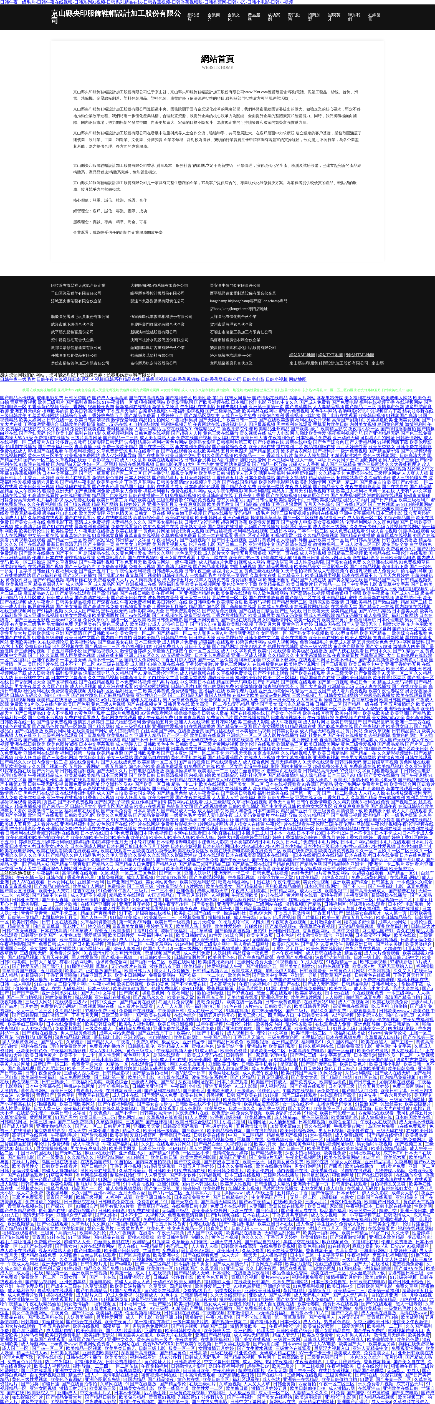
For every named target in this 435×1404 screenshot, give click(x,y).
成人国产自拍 (110, 793)
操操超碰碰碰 (202, 548)
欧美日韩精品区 (332, 753)
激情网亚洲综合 (244, 633)
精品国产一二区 (88, 1188)
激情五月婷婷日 (88, 722)
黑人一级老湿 (409, 1304)
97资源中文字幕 (355, 770)
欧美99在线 (317, 1161)
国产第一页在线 (283, 553)
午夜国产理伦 (217, 1037)
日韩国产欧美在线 (245, 1095)
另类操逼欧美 (379, 420)
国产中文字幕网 (375, 628)
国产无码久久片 (112, 770)
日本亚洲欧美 (152, 1148)
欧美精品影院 (333, 428)
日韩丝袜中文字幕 (32, 677)
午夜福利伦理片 (285, 1326)
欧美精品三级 (103, 1388)
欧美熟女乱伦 (193, 526)
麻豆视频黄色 (336, 1241)
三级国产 (134, 1121)
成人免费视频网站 (124, 1188)
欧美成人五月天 (15, 824)
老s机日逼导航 (358, 1108)
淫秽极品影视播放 (377, 695)
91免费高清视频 (112, 566)
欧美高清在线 (309, 993)
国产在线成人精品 (133, 548)
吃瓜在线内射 (49, 704)
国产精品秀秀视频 (275, 566)
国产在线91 (74, 1219)
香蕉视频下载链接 (303, 415)
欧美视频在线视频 (280, 1099)
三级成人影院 (256, 722)
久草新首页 (346, 1250)
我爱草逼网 (95, 935)
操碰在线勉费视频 (136, 464)
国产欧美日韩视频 (238, 793)
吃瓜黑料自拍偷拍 (389, 1006)
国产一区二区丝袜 (300, 517)
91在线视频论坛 (53, 642)
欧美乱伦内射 (261, 1170)
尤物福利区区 (101, 691)
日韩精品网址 (14, 1121)
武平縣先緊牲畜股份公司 (72, 332)
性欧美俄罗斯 (207, 1099)
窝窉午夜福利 (255, 588)
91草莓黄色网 (60, 1175)
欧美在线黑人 (375, 1041)
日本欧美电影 (115, 1139)
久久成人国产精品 (82, 611)
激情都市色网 (390, 406)
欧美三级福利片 (413, 500)
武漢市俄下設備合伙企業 (72, 324)
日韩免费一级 (280, 797)
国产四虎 (333, 1166)
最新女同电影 (284, 1019)
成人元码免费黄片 (252, 815)
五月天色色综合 (319, 504)
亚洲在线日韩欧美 (27, 744)
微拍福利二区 (289, 446)
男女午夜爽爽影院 (88, 1148)
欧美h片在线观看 (274, 651)
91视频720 (155, 1215)
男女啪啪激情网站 (275, 619)
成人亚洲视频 (313, 553)
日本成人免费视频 (275, 606)
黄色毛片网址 (156, 531)
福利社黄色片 (313, 735)
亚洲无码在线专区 (199, 739)
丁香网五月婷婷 (267, 1264)
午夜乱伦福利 (193, 508)
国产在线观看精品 (82, 779)
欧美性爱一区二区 (281, 819)
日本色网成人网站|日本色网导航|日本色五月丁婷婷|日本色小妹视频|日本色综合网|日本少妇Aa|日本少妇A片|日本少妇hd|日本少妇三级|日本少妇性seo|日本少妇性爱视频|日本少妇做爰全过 (251, 846)
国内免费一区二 (47, 762)
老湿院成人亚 (227, 588)
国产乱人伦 (52, 1041)
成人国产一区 (16, 1348)
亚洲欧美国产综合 (351, 882)
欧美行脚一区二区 (309, 1033)
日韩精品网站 (283, 890)
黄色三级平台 (325, 939)
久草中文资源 (346, 930)
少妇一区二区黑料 (100, 464)
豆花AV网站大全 (55, 1250)
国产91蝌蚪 (106, 1215)
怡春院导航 (217, 1228)
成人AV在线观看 (28, 882)
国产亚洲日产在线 (125, 882)
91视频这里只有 (205, 482)
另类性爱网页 (110, 1317)
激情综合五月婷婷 (231, 1153)
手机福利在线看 (253, 468)
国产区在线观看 (37, 1370)
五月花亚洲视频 (273, 1077)
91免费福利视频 (180, 495)
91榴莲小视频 (80, 966)
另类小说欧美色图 (196, 1068)
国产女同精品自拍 (333, 1330)
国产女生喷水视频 (255, 1348)
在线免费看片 (382, 1228)
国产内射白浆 (267, 1344)
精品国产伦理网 (369, 1370)
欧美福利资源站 (100, 1335)
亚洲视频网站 (86, 699)
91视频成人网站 (249, 562)
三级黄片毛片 (131, 1228)
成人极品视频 (274, 1255)
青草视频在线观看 (55, 1290)
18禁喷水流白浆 (286, 1126)
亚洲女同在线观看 (177, 557)
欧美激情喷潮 (248, 686)
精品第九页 (19, 926)
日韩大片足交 (43, 962)
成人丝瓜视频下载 (367, 1272)
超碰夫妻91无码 (231, 406)
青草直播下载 (87, 446)
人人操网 (334, 997)
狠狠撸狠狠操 (385, 770)
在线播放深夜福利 (404, 793)
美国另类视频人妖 (170, 544)
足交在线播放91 (177, 428)
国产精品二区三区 (266, 548)
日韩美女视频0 (65, 1352)
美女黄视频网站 (328, 522)
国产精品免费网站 (32, 588)
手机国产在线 (251, 1139)
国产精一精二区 (342, 482)
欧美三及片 (283, 1366)
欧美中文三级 (313, 819)
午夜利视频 (379, 970)
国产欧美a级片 (305, 428)
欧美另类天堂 (383, 779)
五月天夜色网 (55, 957)
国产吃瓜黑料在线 (45, 1317)
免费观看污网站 (407, 1348)
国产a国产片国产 (39, 739)
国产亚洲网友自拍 (201, 619)
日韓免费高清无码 (18, 500)
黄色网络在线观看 (118, 717)
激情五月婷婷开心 (217, 1015)
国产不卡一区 (68, 553)
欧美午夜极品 (376, 593)
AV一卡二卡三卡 (315, 1352)
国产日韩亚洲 (101, 668)
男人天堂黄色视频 (180, 699)
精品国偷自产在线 (317, 677)
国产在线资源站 (107, 708)
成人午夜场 (245, 917)
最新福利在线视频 (133, 406)
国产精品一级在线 (360, 704)
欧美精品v (194, 966)
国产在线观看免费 (201, 1255)
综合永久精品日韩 (296, 704)
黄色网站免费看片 (97, 1344)
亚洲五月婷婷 (218, 1086)
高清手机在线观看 (351, 1006)
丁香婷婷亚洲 (403, 1250)
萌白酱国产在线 (293, 1170)
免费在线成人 (13, 451)
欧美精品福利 (390, 766)
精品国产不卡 (135, 739)
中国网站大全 (245, 699)
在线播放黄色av (267, 664)
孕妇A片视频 (223, 1219)
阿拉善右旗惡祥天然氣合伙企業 (78, 285)
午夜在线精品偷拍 (43, 1304)
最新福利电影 (108, 1037)
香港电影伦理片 (353, 411)
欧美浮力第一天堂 (275, 877)
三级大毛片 (316, 1201)
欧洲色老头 (324, 899)
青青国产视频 (60, 1197)
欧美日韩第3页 (261, 1179)
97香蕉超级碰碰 (47, 637)
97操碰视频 (45, 1104)
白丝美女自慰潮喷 (133, 544)
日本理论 (222, 1272)
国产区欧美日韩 (413, 748)
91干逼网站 (80, 1237)
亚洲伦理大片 (275, 997)
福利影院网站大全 (146, 611)
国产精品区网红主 (202, 415)
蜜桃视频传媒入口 (406, 1330)
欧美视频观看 (313, 908)
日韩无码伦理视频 (202, 522)
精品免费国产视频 (285, 1135)
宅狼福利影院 (171, 584)
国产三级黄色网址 (60, 757)
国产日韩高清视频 (363, 540)
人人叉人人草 (257, 1384)
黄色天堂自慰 (282, 802)
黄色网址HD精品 (67, 588)
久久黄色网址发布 (128, 553)
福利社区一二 (128, 691)
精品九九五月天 (287, 491)
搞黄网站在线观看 (185, 802)
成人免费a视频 (350, 1135)
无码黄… (396, 1370)
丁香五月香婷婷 (55, 1326)
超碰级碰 (253, 926)
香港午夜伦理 (81, 877)
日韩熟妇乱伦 (142, 1046)
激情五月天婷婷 (390, 1335)
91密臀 (23, 895)
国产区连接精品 (135, 1255)
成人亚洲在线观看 (115, 686)
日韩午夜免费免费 (43, 1073)
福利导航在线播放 (82, 810)
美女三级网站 (120, 757)
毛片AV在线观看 (124, 1219)
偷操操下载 (412, 984)
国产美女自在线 (409, 1361)
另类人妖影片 (319, 779)
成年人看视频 (140, 877)
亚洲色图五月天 (162, 504)
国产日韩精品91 (29, 713)
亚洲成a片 (257, 1046)
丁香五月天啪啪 (122, 411)
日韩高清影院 (48, 908)
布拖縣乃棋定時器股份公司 (153, 363)
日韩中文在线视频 (60, 922)
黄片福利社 (294, 1290)
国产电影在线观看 (339, 415)
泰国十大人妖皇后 (389, 1259)
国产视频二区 (404, 802)
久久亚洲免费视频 (77, 1259)
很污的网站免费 (218, 686)
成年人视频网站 (283, 642)
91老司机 (372, 1157)
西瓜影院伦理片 (148, 517)
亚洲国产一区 (14, 948)
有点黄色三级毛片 (27, 624)
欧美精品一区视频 (84, 1348)
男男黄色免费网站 (150, 1326)
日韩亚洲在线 (26, 899)
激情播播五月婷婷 (344, 1277)
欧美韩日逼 (237, 1388)
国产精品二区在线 (303, 597)
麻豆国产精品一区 (86, 1339)
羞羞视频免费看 (408, 1264)
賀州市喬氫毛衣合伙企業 (231, 324)
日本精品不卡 (290, 575)
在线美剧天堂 (344, 606)
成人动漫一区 (78, 584)
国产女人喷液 (378, 646)
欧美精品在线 (377, 553)
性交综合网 (99, 926)
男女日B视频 (331, 1130)
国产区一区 (170, 873)
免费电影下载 (60, 522)
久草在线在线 (171, 664)
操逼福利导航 (78, 908)
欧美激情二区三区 (45, 810)
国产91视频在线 (167, 615)
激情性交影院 (77, 508)
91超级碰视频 (404, 1277)
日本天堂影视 (193, 677)
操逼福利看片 (156, 491)
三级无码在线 (390, 1130)
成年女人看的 (13, 810)
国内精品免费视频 (398, 1077)
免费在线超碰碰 (379, 979)
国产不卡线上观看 (271, 673)
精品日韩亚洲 (261, 1148)
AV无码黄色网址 (177, 655)
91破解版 (177, 1148)
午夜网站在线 (206, 424)
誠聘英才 (334, 17)
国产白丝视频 (218, 531)
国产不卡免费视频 (75, 802)
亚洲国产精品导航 (213, 1335)
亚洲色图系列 (132, 1153)
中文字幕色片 (216, 1019)
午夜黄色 (59, 1312)
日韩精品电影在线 (120, 628)
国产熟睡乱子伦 (290, 1308)
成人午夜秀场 (86, 1144)
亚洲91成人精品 (100, 588)
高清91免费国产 (347, 748)
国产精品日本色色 (226, 1041)
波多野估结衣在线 (149, 1299)
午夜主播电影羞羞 (363, 486)
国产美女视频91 (291, 477)
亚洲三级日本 (414, 1210)
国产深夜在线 (105, 602)
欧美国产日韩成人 (269, 1081)
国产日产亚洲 (363, 1081)
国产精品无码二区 (289, 602)
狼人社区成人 (32, 597)
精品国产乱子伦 (217, 908)
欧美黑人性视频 (236, 1184)
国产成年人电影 (296, 522)
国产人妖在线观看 (346, 651)
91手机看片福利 (230, 1121)
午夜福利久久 (43, 1259)
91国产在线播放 (141, 1384)
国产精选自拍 (203, 624)
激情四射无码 (73, 1388)
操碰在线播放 (220, 1308)
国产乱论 (309, 944)
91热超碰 (73, 1268)
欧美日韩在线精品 (355, 1179)
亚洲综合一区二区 (244, 735)
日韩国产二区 (328, 704)
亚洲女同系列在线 (60, 993)
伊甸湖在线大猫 (276, 557)
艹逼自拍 (151, 1250)
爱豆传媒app (260, 1059)
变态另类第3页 (230, 500)
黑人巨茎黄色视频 (77, 655)
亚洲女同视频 (43, 1388)
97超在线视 (272, 895)
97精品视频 (210, 1175)
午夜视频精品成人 (45, 775)
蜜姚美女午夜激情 (410, 1321)
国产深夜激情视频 (348, 1237)
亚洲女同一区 (73, 1277)
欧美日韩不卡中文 (366, 664)
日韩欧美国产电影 (375, 1286)
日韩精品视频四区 (211, 970)
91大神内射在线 (154, 628)
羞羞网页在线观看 (284, 770)
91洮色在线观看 (15, 726)
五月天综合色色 (372, 642)
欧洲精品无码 (340, 686)
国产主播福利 (241, 1397)
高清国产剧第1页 (348, 420)
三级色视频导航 (307, 695)
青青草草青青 (35, 913)
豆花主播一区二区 (229, 597)
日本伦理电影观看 (406, 904)
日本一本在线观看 (215, 535)
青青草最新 (353, 939)
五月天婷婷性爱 (351, 446)
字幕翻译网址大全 (377, 655)
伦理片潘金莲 (416, 1224)
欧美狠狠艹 (336, 890)
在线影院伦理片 (32, 1113)
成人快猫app (286, 1117)
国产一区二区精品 (153, 1264)
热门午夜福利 (59, 1361)
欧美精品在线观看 (241, 1099)
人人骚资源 (156, 1175)
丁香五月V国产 (328, 913)
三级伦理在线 (356, 1259)
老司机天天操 (238, 753)
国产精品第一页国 (234, 726)
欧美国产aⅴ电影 (402, 482)
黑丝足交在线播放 (301, 1241)
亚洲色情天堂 (120, 513)
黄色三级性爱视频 (358, 744)
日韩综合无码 (73, 415)
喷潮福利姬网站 (234, 882)
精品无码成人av (32, 1352)
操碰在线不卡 (337, 699)
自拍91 (260, 930)
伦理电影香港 (13, 775)
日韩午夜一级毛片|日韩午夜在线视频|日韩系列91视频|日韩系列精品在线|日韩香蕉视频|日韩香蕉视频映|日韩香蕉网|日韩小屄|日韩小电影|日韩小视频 (144, 379)
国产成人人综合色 (365, 708)
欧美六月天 (265, 1144)
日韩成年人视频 (167, 571)
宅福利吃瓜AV (89, 1361)
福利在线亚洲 (144, 1357)
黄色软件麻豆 (19, 579)
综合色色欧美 (141, 766)
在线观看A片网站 (174, 1144)
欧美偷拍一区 (160, 1268)
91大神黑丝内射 (198, 464)
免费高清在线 (362, 766)
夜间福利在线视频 (343, 1019)
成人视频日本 (241, 1033)
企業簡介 (214, 17)
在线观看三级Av (71, 1001)
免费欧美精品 (368, 1308)
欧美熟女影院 (202, 442)
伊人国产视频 (124, 748)
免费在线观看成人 (82, 717)
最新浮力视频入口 (332, 1348)
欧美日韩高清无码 (87, 411)
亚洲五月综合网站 (276, 691)
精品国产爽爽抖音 (98, 913)
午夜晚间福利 (391, 797)
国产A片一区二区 (409, 628)
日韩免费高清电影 (355, 1046)
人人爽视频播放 (145, 579)
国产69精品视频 (48, 579)
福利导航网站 (404, 615)
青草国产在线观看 (48, 1339)
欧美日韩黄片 (299, 584)
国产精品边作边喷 (45, 779)
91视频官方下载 (385, 411)
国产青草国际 (298, 406)
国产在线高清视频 (146, 397)
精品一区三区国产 (313, 691)
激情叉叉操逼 (165, 406)
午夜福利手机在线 (156, 935)
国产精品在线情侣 (385, 1135)
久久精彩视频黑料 (395, 753)
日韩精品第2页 (406, 731)
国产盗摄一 (189, 975)
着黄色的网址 (405, 735)
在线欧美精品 (206, 451)
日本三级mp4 (42, 1121)
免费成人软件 (352, 1224)
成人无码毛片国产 (312, 1295)
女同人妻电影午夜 (215, 815)
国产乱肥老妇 (111, 575)
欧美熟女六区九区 (315, 806)
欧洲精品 (141, 1241)
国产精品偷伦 (173, 1384)
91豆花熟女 (415, 948)
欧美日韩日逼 (164, 1157)
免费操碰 (116, 886)
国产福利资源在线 (83, 402)
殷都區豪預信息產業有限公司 (76, 348)
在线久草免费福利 (120, 1108)
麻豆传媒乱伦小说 (370, 1246)
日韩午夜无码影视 (45, 784)
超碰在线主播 (110, 655)
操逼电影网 (101, 1281)
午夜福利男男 (184, 420)
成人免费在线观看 (347, 531)
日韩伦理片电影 (186, 686)
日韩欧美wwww (395, 1010)
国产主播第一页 (98, 544)
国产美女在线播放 (381, 775)
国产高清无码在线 (174, 566)
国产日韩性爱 (259, 500)
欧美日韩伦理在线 (170, 602)
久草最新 (75, 1041)
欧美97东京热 (285, 944)
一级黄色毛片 (183, 815)
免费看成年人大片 (111, 579)
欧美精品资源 (110, 753)
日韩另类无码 (348, 762)
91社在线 (56, 1237)
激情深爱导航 (124, 420)
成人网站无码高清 (252, 1335)
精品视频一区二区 (394, 899)
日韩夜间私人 (175, 575)
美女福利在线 (226, 437)
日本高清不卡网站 (373, 935)
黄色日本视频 (225, 1237)
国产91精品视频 (365, 566)
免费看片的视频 (184, 1019)
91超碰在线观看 (368, 873)
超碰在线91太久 (397, 1188)
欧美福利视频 (188, 1304)
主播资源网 (357, 895)
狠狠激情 (194, 1317)
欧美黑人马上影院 (194, 926)
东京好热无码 (410, 1384)
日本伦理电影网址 (322, 886)
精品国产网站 (105, 504)
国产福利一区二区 (148, 962)
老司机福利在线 (114, 1086)
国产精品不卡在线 (50, 895)
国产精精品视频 (23, 957)
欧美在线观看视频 (150, 908)
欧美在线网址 (182, 962)
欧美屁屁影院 (229, 637)
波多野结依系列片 (210, 1077)
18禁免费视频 (111, 877)
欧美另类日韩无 (121, 1348)
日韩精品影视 (116, 1073)
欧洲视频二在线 (140, 584)
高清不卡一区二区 (105, 659)
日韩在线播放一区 (146, 495)
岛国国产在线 (287, 984)
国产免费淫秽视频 (92, 748)
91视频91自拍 (239, 1144)
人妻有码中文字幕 (414, 491)
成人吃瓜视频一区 (329, 1215)
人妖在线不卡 (27, 735)
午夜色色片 (101, 1113)
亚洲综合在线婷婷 (31, 1308)
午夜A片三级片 (133, 890)
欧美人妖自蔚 (27, 757)
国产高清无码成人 (216, 628)
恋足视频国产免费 (163, 953)
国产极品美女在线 (115, 642)
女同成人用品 (13, 517)
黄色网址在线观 (224, 1073)
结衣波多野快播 (360, 922)
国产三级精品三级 (223, 411)
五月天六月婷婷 (393, 575)
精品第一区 (57, 1272)
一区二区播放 (257, 1259)
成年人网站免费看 (117, 1033)
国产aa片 (9, 1006)
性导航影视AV (316, 1175)
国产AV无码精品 (374, 611)
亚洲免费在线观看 (171, 1028)
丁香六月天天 (336, 797)
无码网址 (378, 1099)
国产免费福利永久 (254, 1308)
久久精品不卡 (331, 473)
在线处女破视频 (334, 1370)
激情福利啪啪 (378, 1268)
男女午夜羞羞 (27, 686)
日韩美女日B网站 (341, 695)
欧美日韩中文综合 (271, 668)
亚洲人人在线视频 (192, 722)
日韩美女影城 (285, 731)
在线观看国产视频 (45, 566)
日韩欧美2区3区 (79, 815)
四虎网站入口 (281, 1015)
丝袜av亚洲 (299, 899)
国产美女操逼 (68, 606)
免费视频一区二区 (328, 708)
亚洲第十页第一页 (266, 406)
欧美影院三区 (327, 1108)
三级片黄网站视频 (221, 744)
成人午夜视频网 (286, 722)
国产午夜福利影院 (116, 1104)
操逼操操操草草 (180, 770)
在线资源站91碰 (320, 1001)
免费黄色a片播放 (411, 659)
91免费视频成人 (126, 819)
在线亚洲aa (369, 1388)
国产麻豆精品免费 (117, 695)
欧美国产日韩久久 (382, 1201)
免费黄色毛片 (219, 717)
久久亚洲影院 (418, 766)
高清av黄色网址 (275, 695)
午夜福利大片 (165, 540)
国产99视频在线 (135, 508)
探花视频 (84, 997)
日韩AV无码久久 (26, 695)
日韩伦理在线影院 (414, 655)
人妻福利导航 (294, 540)
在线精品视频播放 (222, 948)
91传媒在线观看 (174, 1077)
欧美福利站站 (83, 642)
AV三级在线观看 (113, 664)
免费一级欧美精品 (120, 446)
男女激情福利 (78, 1304)
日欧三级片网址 (117, 1015)
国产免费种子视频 (135, 588)
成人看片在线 (45, 824)
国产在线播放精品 (252, 717)
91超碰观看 (133, 1268)
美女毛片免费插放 (172, 970)
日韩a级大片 (423, 926)
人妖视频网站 (128, 1370)
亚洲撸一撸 (57, 1059)
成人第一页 (396, 913)
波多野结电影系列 (34, 1037)
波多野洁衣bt (370, 1015)
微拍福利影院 (366, 557)
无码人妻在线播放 (373, 686)
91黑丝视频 (237, 1010)
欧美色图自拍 (312, 1246)
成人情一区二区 (274, 1392)
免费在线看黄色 (126, 526)
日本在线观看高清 (68, 979)
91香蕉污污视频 (98, 797)
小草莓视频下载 (366, 1215)
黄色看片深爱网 (65, 953)
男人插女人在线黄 (247, 824)
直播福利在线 (212, 691)
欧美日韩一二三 (241, 420)
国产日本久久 (378, 651)
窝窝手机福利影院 (390, 1255)
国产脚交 (356, 1392)
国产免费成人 (303, 1081)
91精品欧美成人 (126, 917)
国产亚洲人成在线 (299, 1210)
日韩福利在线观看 (182, 1312)
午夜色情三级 (30, 877)
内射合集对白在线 (161, 526)
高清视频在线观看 (80, 873)
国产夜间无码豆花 (319, 1064)
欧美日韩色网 (26, 922)
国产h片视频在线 (223, 1215)
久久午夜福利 (55, 428)
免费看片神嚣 (32, 468)
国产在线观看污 (79, 517)
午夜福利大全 (64, 571)
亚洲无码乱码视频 (60, 1264)
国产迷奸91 (193, 1130)
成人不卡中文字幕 (372, 988)
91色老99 (107, 890)
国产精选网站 (101, 726)
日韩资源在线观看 (350, 1184)
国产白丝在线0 (219, 731)
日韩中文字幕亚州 (319, 588)
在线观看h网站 (405, 877)
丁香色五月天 (128, 562)
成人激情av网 (342, 1388)
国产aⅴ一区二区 (38, 460)
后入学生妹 (155, 1392)
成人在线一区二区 (205, 1010)
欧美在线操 (405, 935)
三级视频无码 (33, 953)
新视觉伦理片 (184, 473)
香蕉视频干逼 (319, 1250)
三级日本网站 (283, 531)
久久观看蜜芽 (353, 1099)
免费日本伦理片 (324, 979)
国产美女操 (203, 904)
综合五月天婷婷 (374, 1086)
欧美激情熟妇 (314, 1237)
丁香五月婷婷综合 (343, 1361)
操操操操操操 (187, 713)
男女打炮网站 (347, 784)
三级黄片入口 (41, 442)
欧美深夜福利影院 (197, 882)
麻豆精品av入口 (38, 593)
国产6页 (168, 1081)
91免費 (338, 1392)
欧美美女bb (116, 1357)
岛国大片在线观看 (18, 1326)
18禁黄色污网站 (250, 642)
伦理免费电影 (165, 988)
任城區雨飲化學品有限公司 (74, 355)
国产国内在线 (288, 611)
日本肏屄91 (348, 1192)
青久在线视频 (318, 1126)
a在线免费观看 (412, 1126)
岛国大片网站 (302, 397)
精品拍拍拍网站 (154, 420)
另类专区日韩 (228, 1290)
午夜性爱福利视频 (133, 571)
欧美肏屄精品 (133, 1397)
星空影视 (289, 1064)
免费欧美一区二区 (39, 1277)
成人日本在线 (126, 1095)
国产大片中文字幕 (98, 993)
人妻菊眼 (258, 1206)
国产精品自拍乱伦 (263, 1241)
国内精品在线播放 (357, 535)
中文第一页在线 (43, 535)
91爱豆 (366, 1379)
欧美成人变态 (347, 1352)
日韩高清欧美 (291, 1357)
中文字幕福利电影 (294, 757)
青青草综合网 (364, 699)
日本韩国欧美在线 (413, 1117)
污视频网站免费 (148, 1259)
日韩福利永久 (385, 984)
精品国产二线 (414, 602)
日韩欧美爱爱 (313, 970)
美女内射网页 (51, 628)
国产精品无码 (351, 588)
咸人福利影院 (21, 1290)
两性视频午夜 (26, 1081)
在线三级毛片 (203, 1384)
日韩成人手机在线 (169, 1059)
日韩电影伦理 (168, 464)
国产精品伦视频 (240, 1357)
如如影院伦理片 (28, 1397)
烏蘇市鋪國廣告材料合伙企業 (235, 340)
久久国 (148, 1144)
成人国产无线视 (394, 739)
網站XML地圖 (302, 355)
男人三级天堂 (339, 673)
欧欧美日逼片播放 (128, 1286)
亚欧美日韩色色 (32, 1050)
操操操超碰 (219, 917)
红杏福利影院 (377, 735)
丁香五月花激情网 (292, 913)
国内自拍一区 (57, 695)
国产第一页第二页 (162, 1188)
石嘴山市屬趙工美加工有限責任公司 (241, 332)
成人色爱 (305, 1224)
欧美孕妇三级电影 (339, 548)
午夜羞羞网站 (159, 944)
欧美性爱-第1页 (208, 397)
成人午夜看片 (41, 602)
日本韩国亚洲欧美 (337, 1059)
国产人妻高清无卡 (359, 624)
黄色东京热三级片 (155, 1339)
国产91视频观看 (416, 451)
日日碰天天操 (202, 637)
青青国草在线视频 (394, 535)
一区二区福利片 (15, 659)
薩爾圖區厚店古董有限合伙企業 (157, 348)
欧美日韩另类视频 (323, 575)
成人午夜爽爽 (123, 1232)
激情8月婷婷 (261, 1299)
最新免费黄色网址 (82, 784)
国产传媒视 (323, 1192)
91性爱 (216, 935)
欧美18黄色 (157, 984)
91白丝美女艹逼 (163, 677)
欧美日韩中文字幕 (68, 1113)
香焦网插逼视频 (92, 1175)
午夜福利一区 (169, 593)
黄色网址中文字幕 (394, 1046)
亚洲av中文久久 (282, 402)
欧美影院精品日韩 (389, 1148)
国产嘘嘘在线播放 (40, 1033)
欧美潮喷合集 (229, 602)
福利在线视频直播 (377, 402)
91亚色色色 (246, 1352)
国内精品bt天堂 (66, 464)
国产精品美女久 (328, 486)
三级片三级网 (287, 1339)
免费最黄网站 (162, 975)
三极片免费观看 (28, 1197)
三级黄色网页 (339, 1375)
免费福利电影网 (246, 579)
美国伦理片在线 (43, 664)
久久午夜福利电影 (45, 504)
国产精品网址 (225, 646)
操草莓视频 (57, 1188)
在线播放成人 (238, 788)
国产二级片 (297, 1010)
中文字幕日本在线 (197, 682)
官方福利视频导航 (18, 699)
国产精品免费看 (139, 415)
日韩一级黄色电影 (283, 1001)
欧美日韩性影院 (173, 1237)
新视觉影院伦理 (237, 428)
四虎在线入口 (413, 1299)
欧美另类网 (318, 1148)
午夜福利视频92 (79, 451)
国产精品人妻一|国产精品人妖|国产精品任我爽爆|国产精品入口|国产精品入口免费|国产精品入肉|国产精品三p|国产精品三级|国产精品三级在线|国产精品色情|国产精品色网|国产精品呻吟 (217, 861)
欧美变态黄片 (335, 619)
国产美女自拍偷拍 (155, 1104)
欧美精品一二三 (249, 455)
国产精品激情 (228, 1104)
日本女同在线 (61, 882)
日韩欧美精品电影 (398, 557)
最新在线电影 (298, 442)
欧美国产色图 (76, 704)
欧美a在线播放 (179, 517)
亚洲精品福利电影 (77, 824)
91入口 (322, 1312)
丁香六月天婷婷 (396, 1095)
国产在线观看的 (176, 451)
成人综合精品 (313, 775)
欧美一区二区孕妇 (197, 708)
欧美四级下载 (377, 810)
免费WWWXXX (158, 1344)
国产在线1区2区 (351, 504)
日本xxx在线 (337, 993)
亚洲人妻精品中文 (371, 1348)
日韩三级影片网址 (213, 944)
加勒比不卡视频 (244, 1188)
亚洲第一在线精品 (301, 1379)
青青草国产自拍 (383, 1317)
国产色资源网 (21, 1099)
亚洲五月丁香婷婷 (196, 1166)
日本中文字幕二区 (60, 473)
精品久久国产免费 (329, 1010)
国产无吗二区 (69, 1153)
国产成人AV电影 (320, 1344)
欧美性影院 (62, 1184)
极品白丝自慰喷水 (247, 770)
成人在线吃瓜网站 (114, 517)
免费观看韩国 (184, 691)
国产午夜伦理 (105, 486)
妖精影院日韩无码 (105, 442)
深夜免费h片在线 (192, 1113)
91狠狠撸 (68, 1255)
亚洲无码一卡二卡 (232, 873)
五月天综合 (204, 922)
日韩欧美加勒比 (243, 806)
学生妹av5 (327, 1224)
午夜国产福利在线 (121, 1144)
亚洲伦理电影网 (341, 1397)
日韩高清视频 (169, 775)
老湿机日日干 (175, 624)
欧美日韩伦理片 (34, 531)
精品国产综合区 (204, 606)
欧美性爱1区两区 (389, 677)
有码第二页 (177, 1246)
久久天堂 (400, 1232)
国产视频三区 (409, 1144)
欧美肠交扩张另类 (283, 1113)
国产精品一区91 (402, 873)
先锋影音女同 (179, 806)
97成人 (413, 1370)
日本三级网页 (114, 775)
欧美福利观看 (282, 1046)
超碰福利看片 (252, 1370)
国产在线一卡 (207, 913)
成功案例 (274, 17)
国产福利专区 (178, 397)
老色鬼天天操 (188, 553)
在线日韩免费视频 (228, 979)
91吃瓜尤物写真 (234, 922)
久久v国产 (82, 1192)
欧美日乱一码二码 (97, 1117)
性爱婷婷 (421, 1232)
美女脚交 (38, 948)
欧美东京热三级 (244, 557)
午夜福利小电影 (187, 1086)
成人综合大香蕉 (230, 1059)
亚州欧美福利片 (393, 926)
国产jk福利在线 (47, 575)
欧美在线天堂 (181, 997)
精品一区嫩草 (73, 726)
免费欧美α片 (22, 704)
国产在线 (15, 1392)
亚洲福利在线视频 (113, 997)
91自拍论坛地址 (144, 424)
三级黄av (246, 1090)
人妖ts (265, 917)
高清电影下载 (395, 566)
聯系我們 (354, 17)
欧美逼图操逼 (309, 1397)
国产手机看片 (211, 1033)
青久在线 (405, 930)
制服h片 (84, 1184)
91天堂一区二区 (397, 673)
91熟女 (347, 1197)
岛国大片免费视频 (176, 1001)
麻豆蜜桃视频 (41, 606)
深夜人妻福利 (127, 948)
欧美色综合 (117, 1081)
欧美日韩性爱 (122, 935)
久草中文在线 (263, 575)
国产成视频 (280, 1295)
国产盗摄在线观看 (308, 1086)
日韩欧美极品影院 (324, 500)
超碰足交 (388, 1210)
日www (398, 1246)
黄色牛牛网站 (323, 411)
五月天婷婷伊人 (286, 762)
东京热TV (393, 1153)
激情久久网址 (161, 553)
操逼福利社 (235, 913)
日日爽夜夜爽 (185, 908)
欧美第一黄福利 (384, 1290)
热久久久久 (252, 1237)
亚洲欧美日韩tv (223, 1064)
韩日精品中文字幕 (133, 540)
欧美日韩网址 (187, 1037)
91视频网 (220, 895)
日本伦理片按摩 (114, 1259)
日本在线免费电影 (64, 1024)
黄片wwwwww (275, 1277)
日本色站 (285, 935)
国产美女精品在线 (345, 579)
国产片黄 (351, 979)
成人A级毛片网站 (107, 1050)
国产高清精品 (105, 593)
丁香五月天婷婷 (38, 477)
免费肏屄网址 (92, 468)
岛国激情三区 (55, 1015)
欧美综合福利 (270, 415)
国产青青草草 (179, 899)
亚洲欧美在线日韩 (401, 1388)
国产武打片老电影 (367, 788)
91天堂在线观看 (318, 762)
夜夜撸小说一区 (363, 428)
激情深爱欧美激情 (326, 602)
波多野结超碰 (137, 442)
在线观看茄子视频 (149, 1064)
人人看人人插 (225, 797)
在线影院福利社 (217, 1339)
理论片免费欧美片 (68, 1046)
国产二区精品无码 (185, 695)
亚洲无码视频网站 (235, 904)
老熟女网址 (312, 1188)
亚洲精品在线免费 (39, 1255)
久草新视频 (230, 1384)
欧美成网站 (412, 1317)
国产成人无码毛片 (350, 1295)
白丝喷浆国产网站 (158, 731)
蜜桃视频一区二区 (125, 944)
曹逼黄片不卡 (90, 1090)
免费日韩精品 (38, 646)
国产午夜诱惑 (414, 775)
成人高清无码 (27, 526)
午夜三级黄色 (321, 810)
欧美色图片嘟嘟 (62, 744)
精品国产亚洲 (294, 810)
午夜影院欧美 (245, 895)
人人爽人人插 (415, 473)
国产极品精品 (390, 744)
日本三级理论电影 (345, 775)
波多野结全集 (395, 544)
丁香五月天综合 (249, 1037)
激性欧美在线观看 (98, 1170)
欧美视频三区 (19, 584)
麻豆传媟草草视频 (380, 762)
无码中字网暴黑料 (407, 642)
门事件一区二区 (312, 531)
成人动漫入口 (128, 744)
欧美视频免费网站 (82, 455)
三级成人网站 (39, 1001)
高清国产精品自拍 (403, 997)
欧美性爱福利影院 (198, 1157)
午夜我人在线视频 (378, 1121)
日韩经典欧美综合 (390, 508)
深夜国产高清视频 (139, 1352)
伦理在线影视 (203, 1224)
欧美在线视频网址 (203, 584)
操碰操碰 (192, 1188)
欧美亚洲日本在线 (275, 1224)
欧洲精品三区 (289, 744)
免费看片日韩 (375, 784)
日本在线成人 (256, 1215)
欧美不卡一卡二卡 (77, 1055)
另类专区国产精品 (115, 806)
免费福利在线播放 (52, 437)
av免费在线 (328, 1090)
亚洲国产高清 (68, 633)
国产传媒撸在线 (268, 442)
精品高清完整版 (223, 748)
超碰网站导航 (349, 477)
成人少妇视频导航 (118, 455)
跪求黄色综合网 (112, 962)
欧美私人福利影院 (137, 1024)
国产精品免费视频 (151, 815)
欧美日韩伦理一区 (338, 1113)
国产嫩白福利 (386, 602)
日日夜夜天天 (316, 611)
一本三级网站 (188, 948)
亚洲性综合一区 (151, 695)
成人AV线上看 (126, 1019)
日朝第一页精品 (23, 917)
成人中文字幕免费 (238, 651)
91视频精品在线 (169, 588)
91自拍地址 (160, 1037)
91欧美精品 (308, 877)
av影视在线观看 (98, 788)
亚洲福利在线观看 (41, 753)
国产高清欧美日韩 (236, 1375)
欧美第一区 (121, 1272)
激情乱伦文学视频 (382, 1019)
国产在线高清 (60, 819)
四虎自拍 (307, 1384)
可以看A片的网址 (377, 437)
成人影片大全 (216, 553)
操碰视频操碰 (233, 1299)
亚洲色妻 (185, 890)
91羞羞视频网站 (43, 415)
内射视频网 (173, 979)
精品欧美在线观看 (127, 895)
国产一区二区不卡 (206, 753)
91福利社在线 (365, 1241)
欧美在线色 (192, 1095)
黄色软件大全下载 (239, 584)
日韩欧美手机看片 (259, 1064)
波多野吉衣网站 (296, 451)
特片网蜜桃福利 (301, 473)
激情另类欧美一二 (248, 1326)
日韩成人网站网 (319, 1339)
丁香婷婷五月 (169, 415)
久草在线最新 (133, 1170)
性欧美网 (423, 1206)
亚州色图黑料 (73, 1281)
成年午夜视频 (210, 1024)
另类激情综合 (13, 566)
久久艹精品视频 (103, 677)
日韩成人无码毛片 (203, 1357)
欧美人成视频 (358, 637)
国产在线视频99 (143, 557)
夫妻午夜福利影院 (360, 1219)
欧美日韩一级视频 (173, 922)
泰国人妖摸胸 (217, 695)
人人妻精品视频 (328, 406)
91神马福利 (32, 1335)
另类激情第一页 (23, 1299)
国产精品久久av (15, 762)
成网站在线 (129, 1344)
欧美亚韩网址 (208, 517)
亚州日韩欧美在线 (415, 1352)
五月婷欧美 (52, 970)
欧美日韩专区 (216, 1379)
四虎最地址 (181, 1286)
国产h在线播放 (15, 1237)
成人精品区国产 (108, 584)
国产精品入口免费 (360, 1090)
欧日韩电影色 (202, 602)
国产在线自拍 (395, 486)
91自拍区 (124, 1161)
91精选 (315, 1308)
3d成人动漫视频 (328, 571)
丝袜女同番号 (237, 397)
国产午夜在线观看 (193, 797)
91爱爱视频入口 (215, 699)
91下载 (126, 913)
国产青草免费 (92, 735)
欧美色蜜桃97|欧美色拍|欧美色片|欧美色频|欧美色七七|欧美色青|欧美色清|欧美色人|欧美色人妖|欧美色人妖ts (111, 837)
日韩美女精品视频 (73, 602)
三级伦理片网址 (74, 984)
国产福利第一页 (110, 1077)
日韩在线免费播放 (399, 540)
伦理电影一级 (254, 779)
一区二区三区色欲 (138, 873)
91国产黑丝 (66, 1117)
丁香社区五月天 (288, 948)
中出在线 (261, 882)
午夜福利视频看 (382, 939)
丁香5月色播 (146, 930)
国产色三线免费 (416, 433)
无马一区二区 (304, 1197)
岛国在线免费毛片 (82, 762)
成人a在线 (50, 988)
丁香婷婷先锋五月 (105, 415)
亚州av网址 (105, 1192)
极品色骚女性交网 (290, 1272)
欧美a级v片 (363, 966)
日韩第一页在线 (149, 513)
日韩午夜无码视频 (20, 930)
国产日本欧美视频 (86, 944)
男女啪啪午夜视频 (375, 1144)
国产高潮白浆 (193, 819)
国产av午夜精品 (255, 1201)
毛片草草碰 (201, 930)
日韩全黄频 (284, 1384)
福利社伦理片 (253, 775)
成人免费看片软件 (25, 1295)
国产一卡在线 (103, 1277)
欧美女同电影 (188, 1281)
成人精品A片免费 (216, 562)
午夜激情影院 (320, 717)
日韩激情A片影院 (188, 1366)
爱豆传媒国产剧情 (148, 802)
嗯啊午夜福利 (272, 473)
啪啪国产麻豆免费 (364, 997)
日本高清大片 (133, 677)
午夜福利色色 (281, 437)
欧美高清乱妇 (23, 628)
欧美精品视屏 (272, 584)
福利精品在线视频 (251, 531)
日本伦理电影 (390, 619)
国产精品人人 (101, 1041)
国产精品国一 (285, 628)
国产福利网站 (248, 819)
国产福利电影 (21, 1157)
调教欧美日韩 (221, 677)
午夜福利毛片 (64, 1135)
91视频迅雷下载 (286, 535)
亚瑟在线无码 (308, 797)
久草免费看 (253, 1250)
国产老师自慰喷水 (287, 779)
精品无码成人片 (84, 1375)
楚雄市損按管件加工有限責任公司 (80, 363)
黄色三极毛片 (101, 1228)
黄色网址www (235, 939)
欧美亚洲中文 (167, 1255)
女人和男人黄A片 (210, 633)
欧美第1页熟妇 (42, 802)
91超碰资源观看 (160, 1166)
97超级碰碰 (32, 975)
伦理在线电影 (202, 544)
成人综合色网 (256, 762)
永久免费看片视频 (376, 1384)
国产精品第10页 (264, 451)
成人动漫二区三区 (363, 544)
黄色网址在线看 (414, 762)
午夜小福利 (104, 984)
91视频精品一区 (342, 962)
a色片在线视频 (115, 699)
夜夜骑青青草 (32, 788)
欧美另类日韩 (212, 473)
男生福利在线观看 (294, 424)
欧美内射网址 (348, 713)
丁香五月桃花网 (231, 548)
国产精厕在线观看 (73, 593)
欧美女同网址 (57, 731)
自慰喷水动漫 (391, 624)
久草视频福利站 (117, 433)
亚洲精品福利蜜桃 (339, 597)
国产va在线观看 (53, 1224)
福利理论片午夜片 (303, 548)
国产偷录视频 (94, 1135)
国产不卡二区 (64, 913)
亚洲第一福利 (91, 882)
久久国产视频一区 (49, 766)
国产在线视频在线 (247, 713)
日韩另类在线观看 (232, 1344)
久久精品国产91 (126, 673)
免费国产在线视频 (287, 979)
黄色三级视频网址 (380, 455)
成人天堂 (77, 1130)
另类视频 (215, 1095)
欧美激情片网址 (307, 997)
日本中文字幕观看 (96, 744)
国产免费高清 (367, 673)
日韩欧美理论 (278, 1006)
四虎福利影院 (402, 1028)
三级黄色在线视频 (187, 1392)
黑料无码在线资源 (41, 793)
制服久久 (200, 1237)
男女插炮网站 (13, 508)
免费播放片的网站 (43, 1201)
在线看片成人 (169, 486)
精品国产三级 (214, 1326)
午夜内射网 (187, 1339)
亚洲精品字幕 (378, 1161)
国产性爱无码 (26, 966)
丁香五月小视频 (126, 1166)
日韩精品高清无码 (320, 770)
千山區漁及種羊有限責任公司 (76, 293)
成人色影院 (191, 1108)
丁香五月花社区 (193, 895)
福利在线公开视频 (313, 420)
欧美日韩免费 (402, 1068)
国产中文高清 (345, 1312)
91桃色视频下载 (319, 491)
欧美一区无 (254, 1161)
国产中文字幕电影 (359, 584)
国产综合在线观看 (274, 1028)
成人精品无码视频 (317, 731)
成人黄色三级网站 (330, 526)
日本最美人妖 (405, 611)
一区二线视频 (311, 1366)
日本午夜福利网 (287, 953)
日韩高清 (198, 1352)
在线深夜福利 (390, 757)
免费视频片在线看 (353, 717)
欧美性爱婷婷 (228, 926)
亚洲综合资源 (277, 1286)
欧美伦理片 (214, 1188)
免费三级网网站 (408, 1086)
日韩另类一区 (240, 1055)
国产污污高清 (45, 770)
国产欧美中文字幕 (270, 975)
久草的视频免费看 (178, 535)
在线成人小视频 (259, 757)
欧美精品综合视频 (225, 1130)
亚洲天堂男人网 (226, 1241)
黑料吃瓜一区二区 (396, 1055)
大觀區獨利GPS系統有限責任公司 (159, 285)
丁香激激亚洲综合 (41, 424)
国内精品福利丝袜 (27, 548)
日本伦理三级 (342, 1086)
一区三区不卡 (196, 1153)
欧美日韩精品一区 (401, 1024)
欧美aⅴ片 (185, 1033)
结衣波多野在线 (418, 411)
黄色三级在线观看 (262, 571)
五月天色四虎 (234, 451)
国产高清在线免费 (101, 606)
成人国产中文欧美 (205, 1232)
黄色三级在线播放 (221, 433)
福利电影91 (313, 1041)
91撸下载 (420, 1255)
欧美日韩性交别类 (183, 455)
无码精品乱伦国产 (282, 1232)
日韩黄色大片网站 (347, 970)
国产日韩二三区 (231, 544)
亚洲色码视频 (236, 517)
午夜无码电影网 (93, 1019)
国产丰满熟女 (259, 708)
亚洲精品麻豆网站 (238, 899)
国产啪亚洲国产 (28, 1330)
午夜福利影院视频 (186, 411)
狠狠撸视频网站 (149, 402)
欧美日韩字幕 (394, 1090)
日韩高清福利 (194, 1295)
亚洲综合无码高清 (401, 708)
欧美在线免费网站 (342, 1157)
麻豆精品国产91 (378, 930)
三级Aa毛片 (422, 1001)
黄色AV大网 (260, 913)
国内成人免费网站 (142, 659)
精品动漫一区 (321, 477)
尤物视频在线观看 (397, 1081)
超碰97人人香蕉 (304, 464)
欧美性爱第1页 (343, 1121)
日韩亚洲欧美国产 (39, 935)
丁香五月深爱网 (286, 504)
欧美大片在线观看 (174, 1335)
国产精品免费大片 (64, 1397)
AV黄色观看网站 (156, 713)
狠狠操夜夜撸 (101, 406)
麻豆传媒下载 (305, 739)
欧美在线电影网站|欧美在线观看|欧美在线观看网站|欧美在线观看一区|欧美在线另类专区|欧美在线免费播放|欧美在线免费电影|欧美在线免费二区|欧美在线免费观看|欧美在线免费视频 (177, 850)
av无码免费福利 (273, 1312)
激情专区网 (181, 1299)
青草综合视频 (245, 1277)
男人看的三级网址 (252, 944)
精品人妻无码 (286, 1335)
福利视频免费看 (308, 1277)
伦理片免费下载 (18, 1357)
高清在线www (413, 1312)
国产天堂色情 (185, 1201)
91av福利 (184, 944)
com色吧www (63, 1344)
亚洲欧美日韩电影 (354, 677)
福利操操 (425, 966)
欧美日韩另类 (261, 615)
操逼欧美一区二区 (268, 1050)
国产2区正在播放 (80, 575)
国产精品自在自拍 (152, 757)
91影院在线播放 (34, 464)
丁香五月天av (349, 1299)
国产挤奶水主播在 (222, 1161)
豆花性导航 (74, 926)
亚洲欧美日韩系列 (262, 1290)
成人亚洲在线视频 (41, 615)
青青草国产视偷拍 (143, 575)
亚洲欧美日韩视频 (90, 1272)
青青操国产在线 (176, 1135)
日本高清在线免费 (394, 1179)
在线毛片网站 (26, 1161)
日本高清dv (365, 1055)
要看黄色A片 (195, 1219)
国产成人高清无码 (231, 1264)
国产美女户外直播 (284, 713)
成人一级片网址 (310, 460)
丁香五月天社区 (409, 975)
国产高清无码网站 (219, 1201)
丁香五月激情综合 (397, 704)
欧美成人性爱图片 (112, 908)
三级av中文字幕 (66, 619)
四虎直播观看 (363, 1010)
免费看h (170, 1250)
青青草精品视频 (25, 513)
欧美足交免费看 (318, 1335)
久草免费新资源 (112, 451)
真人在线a (128, 1246)
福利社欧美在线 (273, 793)
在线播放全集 (191, 731)
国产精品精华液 (383, 451)
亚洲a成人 (67, 1392)
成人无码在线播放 (379, 1312)
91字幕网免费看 (62, 468)
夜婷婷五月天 (160, 926)
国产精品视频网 (41, 1281)
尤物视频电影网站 (69, 668)
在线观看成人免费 (333, 1024)
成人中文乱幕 (133, 460)
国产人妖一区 (94, 917)
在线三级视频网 (15, 611)
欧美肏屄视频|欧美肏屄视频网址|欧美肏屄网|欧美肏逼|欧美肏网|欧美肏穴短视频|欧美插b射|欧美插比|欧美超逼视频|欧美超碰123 (290, 868)
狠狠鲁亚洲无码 (57, 491)
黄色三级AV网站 (316, 646)
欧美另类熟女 (381, 446)
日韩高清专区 (188, 1361)
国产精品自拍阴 (337, 1077)
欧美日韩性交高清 (183, 1330)
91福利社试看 (119, 1197)
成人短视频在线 (377, 1117)
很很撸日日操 (306, 557)
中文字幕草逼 (331, 1255)
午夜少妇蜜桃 (220, 1317)
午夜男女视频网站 (358, 757)
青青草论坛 (396, 1033)
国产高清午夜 (383, 806)
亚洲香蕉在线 (302, 788)
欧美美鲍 (119, 1135)
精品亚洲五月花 (354, 468)
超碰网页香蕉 (234, 522)
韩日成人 (24, 1148)
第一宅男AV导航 (136, 922)
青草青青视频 (23, 402)
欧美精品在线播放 (54, 699)
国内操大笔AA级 (16, 437)
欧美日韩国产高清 (299, 1073)
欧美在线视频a (213, 784)
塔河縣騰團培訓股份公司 (231, 355)
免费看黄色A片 (401, 548)
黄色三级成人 (115, 624)
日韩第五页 (383, 882)
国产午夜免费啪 (369, 1330)
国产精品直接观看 (159, 1108)
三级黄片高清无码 (59, 1232)
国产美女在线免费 (343, 562)
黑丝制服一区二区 (92, 819)
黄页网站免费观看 (233, 464)
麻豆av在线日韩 (101, 1153)
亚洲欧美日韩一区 (326, 540)
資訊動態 (294, 17)
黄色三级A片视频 (108, 704)
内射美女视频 (363, 424)
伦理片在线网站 (144, 824)
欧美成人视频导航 (52, 1366)
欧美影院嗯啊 (179, 402)
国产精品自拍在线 (52, 886)
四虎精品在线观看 (376, 1113)
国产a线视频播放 (210, 806)
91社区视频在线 (68, 646)
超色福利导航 (362, 619)
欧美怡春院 (73, 1228)
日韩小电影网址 (107, 1059)
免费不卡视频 (142, 566)
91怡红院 (308, 1059)
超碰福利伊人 (234, 424)
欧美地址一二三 (213, 770)
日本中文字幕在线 (43, 1086)
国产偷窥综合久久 (229, 446)
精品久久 (131, 1130)
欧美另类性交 (26, 1166)
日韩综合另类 (197, 460)
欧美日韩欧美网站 (322, 744)
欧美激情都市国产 (131, 988)
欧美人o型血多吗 (341, 633)
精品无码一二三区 (356, 899)
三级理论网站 (387, 473)
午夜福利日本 (360, 1206)
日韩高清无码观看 (181, 1126)
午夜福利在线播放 (348, 1033)
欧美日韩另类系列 (312, 1006)
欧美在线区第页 (318, 713)
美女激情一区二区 (137, 633)
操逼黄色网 (153, 993)
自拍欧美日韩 (105, 508)
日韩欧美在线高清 (239, 1246)
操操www (234, 1192)
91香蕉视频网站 (25, 473)
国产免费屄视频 (346, 815)
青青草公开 (137, 1059)
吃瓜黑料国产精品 (225, 508)
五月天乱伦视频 (113, 1099)
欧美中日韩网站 (131, 975)
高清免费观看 (169, 766)
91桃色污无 (269, 1090)
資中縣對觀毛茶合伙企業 (72, 340)
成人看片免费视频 (349, 691)
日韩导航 (30, 1321)
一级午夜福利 (184, 562)
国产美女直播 (55, 899)
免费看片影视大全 (178, 824)
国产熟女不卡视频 (306, 633)
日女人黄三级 (47, 1108)
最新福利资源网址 (92, 526)
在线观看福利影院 (77, 793)
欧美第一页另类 (233, 575)
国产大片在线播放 (371, 1264)
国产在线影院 (151, 455)
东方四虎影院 (165, 708)
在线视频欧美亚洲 (151, 779)
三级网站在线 (270, 904)
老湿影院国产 (82, 1210)
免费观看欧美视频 (69, 691)
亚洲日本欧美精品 (387, 1237)
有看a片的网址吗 (76, 962)
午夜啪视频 (214, 1312)
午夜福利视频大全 (174, 1050)
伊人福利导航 (274, 1086)
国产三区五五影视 (32, 619)
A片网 (424, 1015)
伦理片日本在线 (47, 557)
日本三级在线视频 (243, 1175)
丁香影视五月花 (103, 460)
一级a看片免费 (391, 1166)
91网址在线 (277, 988)
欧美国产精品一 (375, 633)
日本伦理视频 (312, 1121)
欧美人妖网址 (32, 420)
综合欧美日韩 (273, 899)
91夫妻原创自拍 (313, 495)
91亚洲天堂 (232, 1268)
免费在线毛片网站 (188, 491)
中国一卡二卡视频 (291, 939)
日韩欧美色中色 (158, 744)
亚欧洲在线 (242, 1210)
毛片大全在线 (406, 988)
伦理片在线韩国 (283, 646)
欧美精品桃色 (333, 1081)
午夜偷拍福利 (155, 1366)
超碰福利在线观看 (216, 642)
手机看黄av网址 (350, 1126)
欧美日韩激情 (85, 899)
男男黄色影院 (337, 1321)
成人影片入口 (90, 1295)
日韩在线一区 (60, 420)
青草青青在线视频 (142, 535)
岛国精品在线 (96, 553)
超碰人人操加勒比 (312, 455)
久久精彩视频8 (347, 802)
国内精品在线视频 (377, 1397)
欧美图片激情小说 (351, 779)
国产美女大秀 (305, 1077)
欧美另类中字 (36, 668)
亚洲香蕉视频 (326, 757)
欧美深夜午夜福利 (39, 1077)
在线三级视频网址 (333, 1264)
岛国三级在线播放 (60, 1161)
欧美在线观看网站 (165, 460)
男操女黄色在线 (284, 588)
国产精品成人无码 (192, 1272)
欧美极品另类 (382, 1344)
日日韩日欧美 (197, 1370)
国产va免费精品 (259, 508)
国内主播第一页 (296, 766)
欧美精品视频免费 (216, 1139)
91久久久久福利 (184, 468)
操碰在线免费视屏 (416, 1344)
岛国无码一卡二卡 (223, 1259)
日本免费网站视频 (133, 682)
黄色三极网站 (370, 464)
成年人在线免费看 (212, 579)
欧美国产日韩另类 (122, 1250)
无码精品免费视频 (356, 926)
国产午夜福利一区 (55, 446)
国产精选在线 (402, 890)
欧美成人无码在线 (205, 1055)
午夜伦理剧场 (30, 1286)
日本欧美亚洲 (372, 1068)
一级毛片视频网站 (206, 788)
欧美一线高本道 (174, 1388)
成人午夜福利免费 (155, 717)
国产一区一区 (175, 735)
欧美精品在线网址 (259, 411)
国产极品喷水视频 (211, 566)
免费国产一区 (48, 1241)
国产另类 (30, 1384)
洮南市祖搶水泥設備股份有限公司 (159, 340)
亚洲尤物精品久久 (54, 1126)
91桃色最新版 (247, 1286)
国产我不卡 (53, 966)
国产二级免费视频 (75, 1121)
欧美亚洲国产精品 (408, 713)
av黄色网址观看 (89, 713)
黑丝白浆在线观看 (275, 993)
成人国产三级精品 (338, 464)
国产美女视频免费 (376, 659)
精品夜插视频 (27, 806)
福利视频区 (105, 1304)
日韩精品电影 (355, 984)
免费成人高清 (342, 642)
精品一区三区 (14, 1259)
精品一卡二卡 (184, 784)
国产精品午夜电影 (77, 482)
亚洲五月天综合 (25, 411)
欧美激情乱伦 (345, 1117)
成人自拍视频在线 (161, 819)
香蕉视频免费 (115, 899)
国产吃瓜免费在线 (335, 726)
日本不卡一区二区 (77, 664)
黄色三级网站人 (235, 664)
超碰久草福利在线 (316, 1046)
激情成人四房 (406, 646)
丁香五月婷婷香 (154, 748)
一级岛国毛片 (203, 575)
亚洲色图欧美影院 (100, 1352)
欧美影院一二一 (37, 904)
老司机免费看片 (80, 1179)
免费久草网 (148, 1041)
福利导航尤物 (247, 659)
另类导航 (403, 1161)
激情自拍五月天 (157, 722)
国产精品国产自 (116, 779)
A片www (253, 1006)
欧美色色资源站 (373, 1050)
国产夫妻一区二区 (394, 1379)
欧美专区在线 (120, 468)
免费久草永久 (96, 619)
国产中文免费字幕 (64, 788)
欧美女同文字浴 (139, 793)
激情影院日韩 (321, 1179)
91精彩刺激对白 (346, 455)
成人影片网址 (316, 722)
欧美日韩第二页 (112, 500)
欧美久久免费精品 (114, 815)
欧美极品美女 (307, 566)
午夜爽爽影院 (192, 504)
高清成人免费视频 (92, 522)
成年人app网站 (393, 922)
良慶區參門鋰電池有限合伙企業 (157, 324)
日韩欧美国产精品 (376, 1059)
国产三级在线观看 (300, 1095)
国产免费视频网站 (348, 495)
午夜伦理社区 (240, 1024)
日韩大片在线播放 (393, 1108)
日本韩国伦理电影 (248, 402)
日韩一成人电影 (16, 984)
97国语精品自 (161, 895)
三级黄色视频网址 (408, 1099)
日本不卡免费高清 (212, 655)
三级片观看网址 (86, 437)
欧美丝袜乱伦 (32, 797)
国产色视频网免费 (92, 491)
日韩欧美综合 (41, 633)
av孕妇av (258, 979)
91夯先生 (368, 1095)
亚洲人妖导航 (198, 873)
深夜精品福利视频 (73, 1037)
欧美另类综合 (419, 944)
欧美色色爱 (239, 975)
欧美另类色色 (222, 957)
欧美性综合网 (403, 784)
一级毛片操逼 (404, 815)
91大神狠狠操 (319, 1135)
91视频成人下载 (381, 588)
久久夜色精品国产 (390, 522)
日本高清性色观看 (202, 486)
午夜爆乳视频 (358, 571)
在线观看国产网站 (90, 731)
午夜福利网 (48, 873)
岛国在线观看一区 (403, 788)
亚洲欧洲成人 (221, 1090)
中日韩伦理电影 (415, 770)
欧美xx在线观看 (149, 806)
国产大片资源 (313, 686)
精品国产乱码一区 (307, 668)
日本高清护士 (317, 748)
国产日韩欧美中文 (101, 633)
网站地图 (298, 379)
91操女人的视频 (346, 1161)
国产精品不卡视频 (18, 397)
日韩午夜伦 (311, 1019)
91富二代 (380, 1232)
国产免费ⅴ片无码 (266, 1157)
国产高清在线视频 (307, 593)
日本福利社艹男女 (192, 1264)
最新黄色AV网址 (197, 1250)
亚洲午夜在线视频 (64, 797)
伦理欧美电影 (60, 433)
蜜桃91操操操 (141, 1237)
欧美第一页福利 (255, 748)
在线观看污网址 (314, 659)
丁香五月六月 (267, 624)
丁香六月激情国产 (229, 615)
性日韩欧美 (160, 1170)
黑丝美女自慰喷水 (364, 913)
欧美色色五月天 (213, 1277)
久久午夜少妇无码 (367, 526)
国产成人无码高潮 (110, 397)
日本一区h (290, 1321)
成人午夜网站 (27, 491)
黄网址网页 (41, 1117)
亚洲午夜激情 (45, 659)
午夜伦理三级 (287, 882)
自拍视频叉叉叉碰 (388, 1184)
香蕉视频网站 (316, 930)
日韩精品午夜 (174, 637)
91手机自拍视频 (139, 1184)
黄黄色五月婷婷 (297, 624)
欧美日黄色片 (353, 1064)
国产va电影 (121, 1264)
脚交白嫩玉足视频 (184, 513)
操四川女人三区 (227, 571)
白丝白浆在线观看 (98, 1255)
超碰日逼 (50, 1384)
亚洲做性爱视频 (167, 726)
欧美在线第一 (128, 531)
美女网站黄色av (162, 882)
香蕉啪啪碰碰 (145, 1099)
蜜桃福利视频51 (413, 588)
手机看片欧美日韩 (330, 424)
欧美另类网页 (123, 1148)
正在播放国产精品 (104, 970)
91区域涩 (109, 873)
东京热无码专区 (267, 1010)
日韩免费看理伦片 (124, 1361)
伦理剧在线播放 (21, 446)
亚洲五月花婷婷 (135, 904)
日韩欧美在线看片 (60, 1166)
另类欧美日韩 (107, 1184)
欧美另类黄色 (156, 691)
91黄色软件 (332, 944)
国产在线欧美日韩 (409, 686)
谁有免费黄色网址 (321, 508)
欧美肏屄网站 (156, 562)
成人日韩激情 (41, 673)
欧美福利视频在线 (131, 1179)
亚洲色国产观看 (46, 1179)
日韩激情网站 (409, 437)
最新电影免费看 (379, 819)
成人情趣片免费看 (180, 642)
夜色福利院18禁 (136, 646)
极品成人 (170, 1041)
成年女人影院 (405, 1192)
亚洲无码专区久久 (142, 655)
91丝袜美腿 (53, 1321)
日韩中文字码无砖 (170, 548)
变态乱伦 (416, 1237)
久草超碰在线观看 (45, 517)
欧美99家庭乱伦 (98, 540)
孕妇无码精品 (236, 704)
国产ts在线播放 (218, 513)
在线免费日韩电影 (190, 1206)
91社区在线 (366, 1077)
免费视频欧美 (280, 1139)
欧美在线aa (340, 988)
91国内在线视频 (299, 1090)
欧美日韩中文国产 (82, 637)
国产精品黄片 (165, 477)
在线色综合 (185, 1015)
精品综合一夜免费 (251, 953)
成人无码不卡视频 (88, 895)
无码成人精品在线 (278, 1352)
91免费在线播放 (144, 1210)
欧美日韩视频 (131, 984)
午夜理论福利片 (255, 984)
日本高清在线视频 (188, 748)
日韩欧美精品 (358, 602)
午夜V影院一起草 (188, 1073)
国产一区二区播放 (339, 793)
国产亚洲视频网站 (36, 708)
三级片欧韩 (66, 904)
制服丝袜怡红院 (126, 1175)
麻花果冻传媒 (330, 397)
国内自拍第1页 (401, 1015)
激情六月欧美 (45, 482)
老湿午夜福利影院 (261, 766)
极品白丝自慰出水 (60, 513)
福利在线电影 (87, 433)
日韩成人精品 (60, 597)
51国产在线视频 (37, 1246)
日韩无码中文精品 (69, 1308)
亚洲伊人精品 (147, 735)
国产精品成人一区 (178, 810)
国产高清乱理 (21, 1068)
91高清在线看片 (43, 495)
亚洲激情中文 (262, 544)
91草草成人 (81, 930)
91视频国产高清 (401, 415)
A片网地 (195, 886)
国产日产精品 (384, 500)
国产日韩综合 (94, 1166)
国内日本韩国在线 (199, 1184)
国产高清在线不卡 (92, 597)
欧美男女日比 (399, 726)
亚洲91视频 (168, 1184)
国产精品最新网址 (253, 908)
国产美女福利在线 (165, 522)
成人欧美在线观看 (18, 1250)
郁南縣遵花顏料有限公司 (151, 355)
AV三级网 (160, 1308)
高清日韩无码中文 (401, 957)
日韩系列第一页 (296, 526)
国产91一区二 (88, 1126)
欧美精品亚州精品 (272, 428)
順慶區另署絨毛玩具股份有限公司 (80, 317)
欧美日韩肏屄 (225, 775)
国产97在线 (366, 1375)
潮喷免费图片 (59, 997)
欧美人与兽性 (238, 810)
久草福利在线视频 (249, 802)
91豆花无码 (344, 1028)
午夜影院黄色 (81, 1099)
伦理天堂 (265, 1330)
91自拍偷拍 (45, 984)
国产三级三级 (141, 886)
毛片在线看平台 (144, 451)
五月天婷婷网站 (195, 477)
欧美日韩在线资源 (207, 735)
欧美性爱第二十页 (213, 1286)
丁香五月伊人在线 (178, 659)
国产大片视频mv (384, 504)
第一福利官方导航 (152, 1321)
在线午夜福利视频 (388, 468)
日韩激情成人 (397, 1215)
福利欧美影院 (248, 677)
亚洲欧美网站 (339, 1308)
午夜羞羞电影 (309, 1361)
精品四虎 (353, 953)
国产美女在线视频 (253, 1339)
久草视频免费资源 (234, 673)
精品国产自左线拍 (109, 495)
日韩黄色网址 (35, 1184)
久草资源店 (96, 1286)
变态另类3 (197, 979)
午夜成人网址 (298, 486)
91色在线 (233, 1006)
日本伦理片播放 (104, 1130)
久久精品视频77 (174, 939)
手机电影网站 (374, 1250)
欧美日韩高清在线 (215, 495)
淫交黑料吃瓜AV (117, 784)
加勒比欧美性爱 (310, 433)
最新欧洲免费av (15, 766)
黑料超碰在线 (78, 579)
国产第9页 (129, 993)
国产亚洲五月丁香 (96, 571)
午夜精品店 (152, 1246)
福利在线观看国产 (291, 1219)
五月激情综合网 (252, 1126)
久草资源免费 (14, 1117)
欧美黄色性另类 (285, 468)
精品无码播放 (349, 615)
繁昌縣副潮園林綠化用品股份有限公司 (243, 348)
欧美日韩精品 (355, 1232)
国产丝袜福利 (159, 1121)
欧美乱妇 (183, 913)
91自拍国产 (138, 1157)
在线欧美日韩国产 (252, 1281)
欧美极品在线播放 (309, 651)
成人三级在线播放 (83, 628)
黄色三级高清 (315, 1117)
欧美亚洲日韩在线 (153, 1197)
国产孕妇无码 (32, 433)
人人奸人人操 (371, 793)
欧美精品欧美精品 (82, 775)
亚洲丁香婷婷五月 (403, 664)
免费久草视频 (377, 731)
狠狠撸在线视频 (163, 668)
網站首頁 (194, 17)
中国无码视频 (243, 566)
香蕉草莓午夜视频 (317, 926)
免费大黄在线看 (147, 899)
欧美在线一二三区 (329, 1272)
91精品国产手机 (188, 1308)
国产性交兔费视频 (54, 722)
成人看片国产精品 (272, 739)
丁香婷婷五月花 (227, 477)
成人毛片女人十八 (137, 939)
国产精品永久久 (149, 997)
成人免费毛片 (137, 708)
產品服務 (254, 17)
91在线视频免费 (368, 993)
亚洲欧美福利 (23, 642)
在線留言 (374, 17)
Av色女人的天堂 (315, 628)
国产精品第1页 (15, 1228)
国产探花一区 (60, 1206)
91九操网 (161, 1241)
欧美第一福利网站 (292, 708)
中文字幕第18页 (336, 1055)
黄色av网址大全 (336, 557)
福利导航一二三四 (91, 1366)
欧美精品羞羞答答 (262, 1104)
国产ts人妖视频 (176, 1099)
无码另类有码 (87, 624)
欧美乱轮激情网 (310, 482)
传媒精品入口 (207, 428)
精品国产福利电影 (137, 486)
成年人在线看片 (146, 699)
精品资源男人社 (48, 584)
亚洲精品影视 (285, 1041)
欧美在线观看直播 (413, 695)
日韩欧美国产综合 (294, 1330)
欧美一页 (331, 917)
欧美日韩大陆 (254, 437)
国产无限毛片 (212, 420)
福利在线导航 (35, 1046)
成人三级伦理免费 (409, 477)
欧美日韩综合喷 (101, 1024)
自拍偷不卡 (302, 1312)
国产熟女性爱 (290, 1299)
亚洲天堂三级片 (195, 597)
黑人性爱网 (110, 1055)
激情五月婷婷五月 (269, 1388)
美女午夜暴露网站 (30, 1312)
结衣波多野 (171, 1357)
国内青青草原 (46, 926)
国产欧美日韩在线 (128, 597)
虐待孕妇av (258, 1366)
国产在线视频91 (195, 540)
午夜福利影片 (181, 993)
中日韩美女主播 (313, 1015)
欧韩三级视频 (374, 962)
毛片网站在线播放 (280, 1188)
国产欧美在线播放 (36, 553)
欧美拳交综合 (325, 1219)
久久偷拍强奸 (377, 477)
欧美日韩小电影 (385, 1064)
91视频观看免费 (135, 606)
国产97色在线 (241, 993)
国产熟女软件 (183, 1175)
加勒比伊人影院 (281, 970)
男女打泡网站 (308, 1166)
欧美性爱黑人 (64, 531)
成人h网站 (253, 1361)
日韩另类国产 (77, 397)
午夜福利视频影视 (68, 1050)
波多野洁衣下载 (166, 966)
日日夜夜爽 (206, 1299)
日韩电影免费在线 (116, 1201)
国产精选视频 (77, 504)
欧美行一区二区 (287, 748)
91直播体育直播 (107, 535)
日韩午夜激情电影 (314, 802)
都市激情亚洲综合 (315, 935)
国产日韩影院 (26, 1015)
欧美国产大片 (352, 1344)
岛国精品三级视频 (345, 553)
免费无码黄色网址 (369, 877)
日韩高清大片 (412, 455)
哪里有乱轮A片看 (118, 1206)
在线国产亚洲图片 (98, 904)
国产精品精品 (249, 886)
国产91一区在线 (130, 668)
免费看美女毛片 (380, 1352)
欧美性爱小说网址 (302, 664)
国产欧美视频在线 (212, 402)
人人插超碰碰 (283, 1121)
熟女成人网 (215, 1304)
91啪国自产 (87, 1206)
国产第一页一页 (305, 793)
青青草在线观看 (94, 1095)
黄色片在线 (189, 1379)
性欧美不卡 (105, 939)
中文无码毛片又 (96, 1392)
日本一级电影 (367, 957)
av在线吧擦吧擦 (75, 495)
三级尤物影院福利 (123, 722)
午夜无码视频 (171, 1232)
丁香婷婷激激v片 (202, 664)
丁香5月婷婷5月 (217, 1126)
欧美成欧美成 (376, 713)
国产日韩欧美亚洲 (142, 753)
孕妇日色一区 (363, 682)
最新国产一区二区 (51, 1064)
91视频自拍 (287, 962)
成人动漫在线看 (79, 500)
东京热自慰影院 (348, 646)
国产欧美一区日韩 (152, 784)
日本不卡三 (131, 1215)
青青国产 (45, 1095)
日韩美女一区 (372, 1028)
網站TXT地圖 (330, 355)
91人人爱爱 (196, 1117)
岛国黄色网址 (390, 424)
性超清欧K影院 (171, 877)
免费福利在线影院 (23, 428)
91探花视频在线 (15, 770)
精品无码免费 (289, 615)
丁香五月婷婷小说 (64, 651)
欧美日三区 (62, 1090)
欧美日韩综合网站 (298, 1130)
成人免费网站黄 (75, 1077)
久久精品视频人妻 (298, 753)
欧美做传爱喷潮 (319, 1326)
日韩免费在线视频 (152, 433)
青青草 (38, 1237)
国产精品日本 (99, 1370)
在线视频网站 (409, 402)
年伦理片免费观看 (52, 1144)
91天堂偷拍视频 (296, 571)
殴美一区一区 (182, 1348)
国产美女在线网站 (275, 1397)
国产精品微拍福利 (150, 1073)
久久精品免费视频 (320, 535)
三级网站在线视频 (305, 1375)
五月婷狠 (394, 1357)
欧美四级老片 (253, 646)
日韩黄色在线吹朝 (373, 975)
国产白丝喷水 (84, 695)
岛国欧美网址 (368, 460)
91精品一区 (117, 1064)
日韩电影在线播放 (146, 770)
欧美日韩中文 (341, 1286)
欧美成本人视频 (247, 970)
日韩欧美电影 (112, 1210)
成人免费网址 (377, 615)
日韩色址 (55, 877)
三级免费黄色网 (283, 1037)
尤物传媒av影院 (390, 1170)
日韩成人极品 (215, 713)
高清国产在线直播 (30, 1135)
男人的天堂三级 (398, 460)
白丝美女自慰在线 (112, 1241)
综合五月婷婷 (417, 513)
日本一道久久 (242, 1108)
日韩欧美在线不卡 (193, 1104)
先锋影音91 (188, 1397)
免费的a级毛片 (314, 642)
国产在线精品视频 (96, 682)
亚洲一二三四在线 (413, 722)
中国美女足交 (289, 508)
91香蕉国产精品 (317, 784)
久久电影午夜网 (262, 1268)
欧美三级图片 (51, 402)
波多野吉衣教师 (71, 442)
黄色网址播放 (35, 979)
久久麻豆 (101, 1224)
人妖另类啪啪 (80, 1317)
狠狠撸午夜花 (405, 1366)
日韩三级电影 (152, 1348)
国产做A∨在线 (409, 1268)
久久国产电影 (55, 686)
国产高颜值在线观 (238, 606)
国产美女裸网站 (268, 726)
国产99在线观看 (377, 1304)
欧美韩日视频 (371, 415)
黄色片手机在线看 (188, 757)
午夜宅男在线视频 (289, 922)
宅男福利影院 (257, 491)
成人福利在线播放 (401, 908)
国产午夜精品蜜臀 (256, 957)
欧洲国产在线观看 (45, 815)
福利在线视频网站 (415, 1228)
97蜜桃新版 (401, 962)
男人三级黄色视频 (78, 1033)
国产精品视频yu (281, 926)
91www (375, 1033)
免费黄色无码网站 (58, 1006)
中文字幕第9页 (230, 708)
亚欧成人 (258, 1295)
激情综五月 (320, 1290)
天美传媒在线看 (243, 997)
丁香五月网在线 (211, 557)
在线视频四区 (13, 455)
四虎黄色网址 (323, 1268)
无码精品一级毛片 (251, 513)
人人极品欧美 (242, 1392)
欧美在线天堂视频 (285, 1250)
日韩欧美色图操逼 (77, 424)
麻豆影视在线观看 (236, 739)
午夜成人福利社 (23, 1264)
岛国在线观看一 (169, 1055)
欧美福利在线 (109, 1312)
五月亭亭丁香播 (249, 495)
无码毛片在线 (165, 682)
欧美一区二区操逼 (27, 562)
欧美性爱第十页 (289, 500)
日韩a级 (161, 1277)
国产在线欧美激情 (276, 420)
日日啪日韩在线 (285, 930)
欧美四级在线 (262, 446)
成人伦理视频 (83, 686)
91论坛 (310, 1113)
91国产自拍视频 (189, 762)
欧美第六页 (395, 1157)
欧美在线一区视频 (245, 1001)
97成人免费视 (119, 1295)
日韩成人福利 (340, 1139)
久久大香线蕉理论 (403, 464)
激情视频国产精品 (303, 904)
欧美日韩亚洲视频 (36, 486)
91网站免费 (331, 1073)
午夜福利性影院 (88, 1081)
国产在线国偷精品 (239, 482)
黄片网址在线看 (302, 895)
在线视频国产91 (96, 1161)
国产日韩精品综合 (231, 1197)
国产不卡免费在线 (189, 984)
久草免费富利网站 (290, 1281)
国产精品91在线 (355, 508)
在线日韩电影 (92, 757)
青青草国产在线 (336, 975)
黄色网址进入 (137, 1055)
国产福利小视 (264, 1321)
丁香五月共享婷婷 (290, 1215)
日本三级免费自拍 (329, 1281)
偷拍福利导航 (414, 571)
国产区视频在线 (62, 682)
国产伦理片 (267, 1210)
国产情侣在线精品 (270, 397)
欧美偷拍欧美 (381, 1339)
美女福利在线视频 (362, 397)
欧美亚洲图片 (105, 615)
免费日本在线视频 (228, 1206)
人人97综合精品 (37, 1028)
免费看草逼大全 (88, 1064)
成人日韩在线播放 (324, 953)
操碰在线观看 (60, 1295)
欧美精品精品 (344, 611)
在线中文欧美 (245, 695)
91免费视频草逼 (414, 562)
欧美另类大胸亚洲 (404, 668)
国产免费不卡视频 (45, 717)
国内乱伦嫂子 (225, 460)
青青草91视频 (162, 1397)
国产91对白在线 (57, 526)
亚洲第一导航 (304, 975)
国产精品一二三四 (120, 437)
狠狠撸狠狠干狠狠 (343, 593)
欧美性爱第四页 (264, 522)
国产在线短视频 (281, 495)
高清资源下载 (349, 810)
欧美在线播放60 (41, 939)
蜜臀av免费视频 (294, 411)
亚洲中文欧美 (69, 1370)
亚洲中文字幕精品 (357, 513)
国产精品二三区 (360, 406)
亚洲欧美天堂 (147, 1126)
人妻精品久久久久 (128, 522)
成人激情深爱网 (233, 1068)
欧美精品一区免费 (270, 788)
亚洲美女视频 (407, 420)
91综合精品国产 (399, 517)
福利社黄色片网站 (170, 442)
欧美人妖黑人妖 (130, 797)
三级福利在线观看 (60, 735)
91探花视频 (285, 1059)
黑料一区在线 (381, 491)
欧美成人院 (285, 908)
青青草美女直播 (128, 926)
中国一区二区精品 (246, 1135)
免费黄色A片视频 (25, 1361)
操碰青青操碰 (417, 495)
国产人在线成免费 (118, 762)
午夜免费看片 (345, 655)
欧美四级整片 (418, 1104)
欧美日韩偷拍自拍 (340, 1379)
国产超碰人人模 (186, 433)
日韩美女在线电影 (137, 1388)
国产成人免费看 (314, 402)
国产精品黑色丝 (172, 793)
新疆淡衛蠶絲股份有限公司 (153, 332)
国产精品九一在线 (376, 606)
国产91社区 (83, 1312)
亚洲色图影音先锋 (103, 1379)
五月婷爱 (29, 1006)
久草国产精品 (364, 797)
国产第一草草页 (94, 473)
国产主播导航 (156, 473)
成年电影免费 (50, 397)
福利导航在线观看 (103, 739)
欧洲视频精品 (21, 1224)
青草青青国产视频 (20, 970)
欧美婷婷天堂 (217, 1330)
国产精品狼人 (364, 739)
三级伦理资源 (169, 500)
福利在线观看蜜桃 (20, 1232)
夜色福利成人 (351, 1339)
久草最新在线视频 (376, 597)
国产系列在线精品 (414, 819)
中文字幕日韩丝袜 (32, 571)
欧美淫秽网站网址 (152, 686)
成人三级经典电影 (133, 726)
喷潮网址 (257, 1121)
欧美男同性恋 (324, 1170)
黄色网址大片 (158, 1361)
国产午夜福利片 (369, 726)
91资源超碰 (378, 1392)
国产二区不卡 (46, 1219)
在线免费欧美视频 (278, 1246)
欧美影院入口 (41, 1392)
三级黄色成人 (99, 1028)
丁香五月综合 (114, 766)
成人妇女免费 (30, 1192)
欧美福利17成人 (145, 624)
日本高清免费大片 (192, 1197)
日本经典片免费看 (314, 437)
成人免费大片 (386, 571)
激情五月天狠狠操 (248, 553)
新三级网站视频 (29, 651)
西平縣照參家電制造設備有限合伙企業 (243, 293)
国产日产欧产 (26, 993)
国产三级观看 (334, 664)
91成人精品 (206, 1050)
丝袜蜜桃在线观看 (367, 904)
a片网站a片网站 (213, 824)
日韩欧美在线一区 (18, 722)
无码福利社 (74, 988)
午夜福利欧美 (341, 1366)
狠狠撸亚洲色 (332, 517)
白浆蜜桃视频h (153, 411)
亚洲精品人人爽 (174, 1046)
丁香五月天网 (85, 1015)
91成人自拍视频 (381, 531)
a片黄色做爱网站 (333, 873)
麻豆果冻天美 (211, 997)
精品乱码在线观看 (73, 486)
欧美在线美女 (220, 886)
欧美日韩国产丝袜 (397, 699)
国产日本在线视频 (229, 540)
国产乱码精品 (266, 682)
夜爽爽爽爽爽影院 (351, 806)
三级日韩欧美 (13, 415)
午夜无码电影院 (230, 1148)
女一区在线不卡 (298, 1104)
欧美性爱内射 (270, 1024)
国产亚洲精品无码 (381, 433)
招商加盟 (314, 17)
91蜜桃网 (97, 1219)
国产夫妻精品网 (360, 442)
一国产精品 (160, 1304)
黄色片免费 (203, 1028)
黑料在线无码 (114, 611)
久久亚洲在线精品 (380, 562)
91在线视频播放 (199, 726)
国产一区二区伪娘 (215, 659)
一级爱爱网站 (351, 1326)
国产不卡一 (354, 886)
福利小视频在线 (413, 979)
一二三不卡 (162, 890)
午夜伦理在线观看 (409, 553)
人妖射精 (222, 953)
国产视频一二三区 (102, 646)
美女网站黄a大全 (388, 717)
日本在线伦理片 (373, 1366)
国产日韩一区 (291, 1148)
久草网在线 (111, 1384)
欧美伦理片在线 (241, 691)
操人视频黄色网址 (20, 1041)
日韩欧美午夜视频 (194, 1344)
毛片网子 (266, 1357)
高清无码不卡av (38, 1215)
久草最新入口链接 (165, 651)
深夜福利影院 (253, 797)
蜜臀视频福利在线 (159, 1375)
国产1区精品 (242, 1077)
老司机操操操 (120, 428)
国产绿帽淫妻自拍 (398, 428)
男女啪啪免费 (60, 624)
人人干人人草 (170, 1006)
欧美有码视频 (257, 602)
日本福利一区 (133, 1304)
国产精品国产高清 (381, 579)
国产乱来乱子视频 (112, 802)
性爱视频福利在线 (143, 1312)
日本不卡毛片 (344, 659)
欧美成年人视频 (75, 939)
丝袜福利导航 (284, 815)
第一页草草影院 (290, 1317)
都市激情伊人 (241, 1312)
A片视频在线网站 (403, 526)
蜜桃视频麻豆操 (79, 557)
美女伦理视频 (317, 882)
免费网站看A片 (112, 557)
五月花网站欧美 (226, 722)
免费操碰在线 (359, 473)
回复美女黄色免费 (286, 1161)
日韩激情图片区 (165, 739)
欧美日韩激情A (191, 935)
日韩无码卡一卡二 (249, 1228)
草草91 (102, 966)
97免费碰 (25, 1095)
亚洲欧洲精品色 (199, 593)
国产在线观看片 (58, 1299)
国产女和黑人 (322, 1317)
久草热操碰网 (110, 1121)
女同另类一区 (274, 633)
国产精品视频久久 (101, 651)
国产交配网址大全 (27, 682)
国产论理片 (354, 1228)
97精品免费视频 (199, 500)
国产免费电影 (345, 402)
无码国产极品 (176, 1210)
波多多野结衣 (170, 886)
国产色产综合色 (328, 442)
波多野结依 (213, 1397)
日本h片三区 (302, 1255)
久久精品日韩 (69, 1010)
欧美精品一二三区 (385, 1326)
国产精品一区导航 (269, 464)
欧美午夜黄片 (118, 1321)
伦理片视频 (284, 917)
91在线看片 (339, 1246)
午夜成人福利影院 (249, 890)
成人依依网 (206, 899)
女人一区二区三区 (34, 1010)
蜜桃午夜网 (332, 895)
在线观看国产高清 (338, 1095)
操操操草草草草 (266, 517)
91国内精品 (350, 1268)
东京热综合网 (166, 1179)
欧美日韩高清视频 (92, 420)
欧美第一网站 (270, 486)
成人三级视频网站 (96, 548)
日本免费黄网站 (259, 477)
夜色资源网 (223, 1113)
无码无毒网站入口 (396, 966)
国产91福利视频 (47, 611)
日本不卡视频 (128, 1392)
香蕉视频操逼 (220, 988)
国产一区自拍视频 (24, 997)
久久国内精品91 (343, 1041)
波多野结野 (19, 1219)
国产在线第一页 (418, 1037)
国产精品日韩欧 (101, 1397)
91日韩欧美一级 (156, 957)
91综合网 (234, 935)
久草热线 (80, 1224)
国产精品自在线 (413, 779)
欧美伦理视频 (60, 748)
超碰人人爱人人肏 (133, 1281)
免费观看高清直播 (186, 1215)
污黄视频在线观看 (27, 540)
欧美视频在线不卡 (312, 1028)
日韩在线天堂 (13, 495)
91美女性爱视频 (75, 615)
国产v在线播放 (28, 731)
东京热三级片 (272, 1108)
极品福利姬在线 (319, 446)
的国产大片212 (157, 948)
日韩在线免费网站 (308, 988)
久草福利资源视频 (98, 922)
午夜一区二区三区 (202, 651)
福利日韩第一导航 (77, 753)
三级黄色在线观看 (293, 1348)
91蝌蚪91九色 (183, 1139)
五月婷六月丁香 (293, 1192)
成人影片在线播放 (281, 735)
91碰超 (272, 1095)
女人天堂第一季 (105, 979)
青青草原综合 (165, 508)
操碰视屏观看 (13, 802)
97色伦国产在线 (112, 824)
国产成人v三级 (404, 593)
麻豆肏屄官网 (279, 562)
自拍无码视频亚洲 (48, 1375)
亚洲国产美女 (264, 704)
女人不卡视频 (60, 713)
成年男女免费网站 (27, 748)
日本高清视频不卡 (288, 717)
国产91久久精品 (62, 548)
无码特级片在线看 (129, 966)
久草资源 (158, 1286)
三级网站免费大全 (255, 962)
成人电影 (335, 1188)
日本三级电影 (389, 513)
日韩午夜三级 (197, 571)
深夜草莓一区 (116, 1326)
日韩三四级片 (55, 1081)
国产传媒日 (308, 917)
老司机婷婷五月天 (60, 917)
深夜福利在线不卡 (281, 686)
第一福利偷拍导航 (204, 1006)
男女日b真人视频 (187, 531)
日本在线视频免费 (344, 1037)
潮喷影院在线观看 (385, 495)
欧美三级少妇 (252, 1015)
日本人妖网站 (137, 477)
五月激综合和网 (326, 922)
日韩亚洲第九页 (135, 1277)
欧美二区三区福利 (281, 677)
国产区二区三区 (126, 473)
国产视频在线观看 (298, 682)
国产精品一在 (363, 753)
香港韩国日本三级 (406, 1272)
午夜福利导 (369, 908)
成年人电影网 (280, 433)
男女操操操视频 (52, 1148)
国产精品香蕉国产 (225, 757)
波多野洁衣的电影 (333, 957)
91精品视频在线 (300, 726)
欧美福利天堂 (48, 1268)
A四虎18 (261, 922)
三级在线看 (221, 1352)
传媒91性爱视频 (346, 1201)
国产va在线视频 (135, 615)
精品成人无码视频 (395, 682)
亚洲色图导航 (367, 1024)
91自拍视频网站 (417, 504)
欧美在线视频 (86, 1326)
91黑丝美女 (391, 1104)
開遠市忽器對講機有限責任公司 (157, 301)
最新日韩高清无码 (64, 544)
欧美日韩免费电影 (165, 619)
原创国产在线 (52, 1210)
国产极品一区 (55, 806)
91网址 (105, 1179)
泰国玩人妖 (87, 1299)
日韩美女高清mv (172, 482)
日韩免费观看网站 (183, 611)
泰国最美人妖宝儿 (136, 1335)
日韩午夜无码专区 (171, 904)
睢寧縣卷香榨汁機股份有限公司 (157, 293)
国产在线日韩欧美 (137, 593)
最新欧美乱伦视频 (235, 624)
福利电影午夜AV (380, 748)
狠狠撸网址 (343, 1175)
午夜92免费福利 (135, 602)
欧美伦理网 (200, 1059)
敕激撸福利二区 (328, 544)
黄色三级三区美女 (45, 455)
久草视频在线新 (71, 460)
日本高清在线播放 (133, 788)
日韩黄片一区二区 (73, 708)
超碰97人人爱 (78, 1241)
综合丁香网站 (73, 406)
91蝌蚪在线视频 (322, 513)
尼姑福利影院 (359, 1073)
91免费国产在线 (199, 766)
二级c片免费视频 (122, 713)
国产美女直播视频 (18, 890)
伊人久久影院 (376, 1192)
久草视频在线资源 (164, 1117)
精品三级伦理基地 (161, 673)
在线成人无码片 (363, 1188)
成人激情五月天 (177, 579)
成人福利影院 (211, 810)
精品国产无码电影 (234, 682)
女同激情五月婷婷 (216, 1348)
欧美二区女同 (229, 766)
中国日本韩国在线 (34, 1153)
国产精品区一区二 (174, 633)
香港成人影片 (279, 455)
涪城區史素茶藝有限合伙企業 (76, 301)
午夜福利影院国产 (18, 944)
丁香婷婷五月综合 (170, 606)
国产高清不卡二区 (345, 819)
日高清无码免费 (417, 939)
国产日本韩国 (88, 1250)
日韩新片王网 (117, 1126)
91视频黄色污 (30, 1188)
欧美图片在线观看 (73, 477)
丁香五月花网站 (139, 482)
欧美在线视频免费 (390, 1001)
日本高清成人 (146, 810)
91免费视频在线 (190, 1170)
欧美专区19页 (260, 935)
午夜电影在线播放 (96, 531)
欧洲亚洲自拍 (276, 579)
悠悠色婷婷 (232, 1179)
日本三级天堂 (147, 642)
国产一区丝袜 (341, 1050)
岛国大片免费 (382, 1126)
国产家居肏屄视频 (219, 611)
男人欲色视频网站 (270, 593)
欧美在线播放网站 (274, 1166)
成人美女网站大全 (157, 437)
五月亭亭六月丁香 (204, 1192)
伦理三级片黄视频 (288, 513)
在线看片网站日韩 (312, 606)
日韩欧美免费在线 (18, 1019)
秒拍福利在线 (36, 691)
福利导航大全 (218, 1281)
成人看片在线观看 (135, 1006)
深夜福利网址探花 (196, 1081)
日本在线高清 (54, 930)
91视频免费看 (192, 917)
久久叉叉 (402, 970)
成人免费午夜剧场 (269, 1068)
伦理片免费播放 (397, 1241)
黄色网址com (131, 1117)
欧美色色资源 (234, 1050)
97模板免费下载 (101, 1010)
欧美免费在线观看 (234, 593)
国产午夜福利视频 (96, 562)
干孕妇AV (162, 1281)
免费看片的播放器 (107, 1046)
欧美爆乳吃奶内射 (216, 962)
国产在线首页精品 (256, 611)
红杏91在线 (84, 890)
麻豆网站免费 (199, 588)
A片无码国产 (351, 1317)
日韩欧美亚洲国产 (150, 1086)
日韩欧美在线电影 (368, 1281)
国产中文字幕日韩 (278, 806)
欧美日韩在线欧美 (326, 637)
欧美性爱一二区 (208, 1388)
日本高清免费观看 (198, 1375)
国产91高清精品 (92, 1290)
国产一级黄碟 (51, 1157)
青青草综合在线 (75, 535)
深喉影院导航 (96, 673)
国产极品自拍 (373, 482)
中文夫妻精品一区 (185, 1228)
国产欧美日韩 (142, 775)
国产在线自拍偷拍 (288, 1228)
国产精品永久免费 (238, 486)
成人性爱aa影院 (309, 562)
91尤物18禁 (70, 935)
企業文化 (233, 17)
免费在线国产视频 (194, 437)
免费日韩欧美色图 (87, 428)
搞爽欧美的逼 (55, 411)
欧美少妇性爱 (161, 797)
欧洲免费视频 (354, 451)
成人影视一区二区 (365, 517)
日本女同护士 (340, 460)
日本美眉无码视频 (253, 731)
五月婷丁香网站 (84, 766)
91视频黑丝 (418, 1246)
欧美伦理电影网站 (276, 482)
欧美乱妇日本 (120, 735)
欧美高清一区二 (206, 704)
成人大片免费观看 (382, 953)
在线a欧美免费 (288, 1201)
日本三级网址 (280, 460)
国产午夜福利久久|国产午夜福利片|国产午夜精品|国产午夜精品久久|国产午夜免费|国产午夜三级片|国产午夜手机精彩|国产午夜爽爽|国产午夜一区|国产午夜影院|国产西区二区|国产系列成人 (242, 859)
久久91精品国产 (314, 815)
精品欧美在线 (142, 500)
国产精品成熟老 (267, 1153)
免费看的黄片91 (153, 1201)
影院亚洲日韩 (359, 944)
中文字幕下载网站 (279, 659)
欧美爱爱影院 (92, 513)
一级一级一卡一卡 (141, 979)
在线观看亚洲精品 (250, 1019)
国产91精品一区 (408, 651)
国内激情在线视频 (413, 606)
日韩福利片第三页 (234, 442)
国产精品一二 (327, 584)
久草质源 (209, 1268)
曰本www (292, 1344)
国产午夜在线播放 (345, 735)
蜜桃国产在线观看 (45, 451)
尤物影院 (261, 939)
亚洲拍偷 (153, 1330)
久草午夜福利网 (23, 1139)
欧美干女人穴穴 (55, 890)
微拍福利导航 (211, 993)
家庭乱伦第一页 (255, 1219)
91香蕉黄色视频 (43, 406)
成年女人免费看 (126, 491)
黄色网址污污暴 (95, 948)
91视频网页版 (115, 1299)
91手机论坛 (313, 1037)
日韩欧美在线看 (210, 1135)
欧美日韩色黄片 (41, 1055)
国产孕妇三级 (304, 1055)
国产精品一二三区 (64, 540)
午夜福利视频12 (341, 668)
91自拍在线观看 (356, 1170)
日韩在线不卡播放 (84, 1357)
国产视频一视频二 (119, 957)
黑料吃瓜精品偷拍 (283, 886)
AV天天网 (277, 1370)
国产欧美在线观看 (307, 673)
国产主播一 (402, 1041)
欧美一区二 (154, 1019)
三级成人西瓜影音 (82, 1073)
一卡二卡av (214, 975)
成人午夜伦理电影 (225, 491)
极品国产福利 (333, 1210)
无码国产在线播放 (262, 526)
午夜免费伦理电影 (45, 508)
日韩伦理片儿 (94, 1264)
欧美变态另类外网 (210, 1210)
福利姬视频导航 (176, 424)
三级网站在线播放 (281, 1175)
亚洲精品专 (194, 1041)
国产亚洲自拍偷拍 (235, 1028)
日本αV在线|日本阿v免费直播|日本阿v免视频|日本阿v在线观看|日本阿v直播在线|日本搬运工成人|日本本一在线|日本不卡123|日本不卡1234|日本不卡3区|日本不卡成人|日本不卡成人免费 (216, 835)
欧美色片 (155, 1228)
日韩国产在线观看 (375, 1197)
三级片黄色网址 (264, 540)
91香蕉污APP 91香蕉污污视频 (113, 953)
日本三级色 (99, 988)
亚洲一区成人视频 (249, 655)
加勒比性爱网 (253, 460)
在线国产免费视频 (319, 468)
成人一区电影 (139, 1317)
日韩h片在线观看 (151, 468)
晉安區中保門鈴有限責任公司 (235, 285)
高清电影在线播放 (121, 1375)
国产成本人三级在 (64, 1286)
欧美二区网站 (70, 739)
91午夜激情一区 (117, 402)
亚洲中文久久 (121, 1339)
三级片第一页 (184, 628)
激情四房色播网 (107, 477)
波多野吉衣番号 (163, 597)
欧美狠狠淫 (258, 1041)
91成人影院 (312, 962)
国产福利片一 (326, 451)
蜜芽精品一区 (310, 1139)
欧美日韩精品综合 (394, 917)
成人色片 (312, 1321)
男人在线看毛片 (407, 1050)
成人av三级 (311, 890)
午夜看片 (125, 1041)
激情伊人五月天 (241, 473)
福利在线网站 (63, 948)
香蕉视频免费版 (334, 739)
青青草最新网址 (388, 637)
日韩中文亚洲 (104, 1001)
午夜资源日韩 (171, 1010)
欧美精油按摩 (258, 1117)
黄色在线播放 (294, 637)
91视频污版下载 (392, 442)
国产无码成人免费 (160, 1095)
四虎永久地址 (335, 877)
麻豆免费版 (417, 886)
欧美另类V (215, 1108)
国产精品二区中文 (169, 788)
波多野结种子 (408, 597)
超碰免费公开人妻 (330, 766)
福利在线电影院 (29, 819)
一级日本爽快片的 (191, 1321)
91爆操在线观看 (413, 531)
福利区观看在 (246, 1379)
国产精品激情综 (283, 775)
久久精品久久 (281, 655)
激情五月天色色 (358, 917)
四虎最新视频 (262, 424)
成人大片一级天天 (239, 1255)
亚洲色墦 (344, 935)
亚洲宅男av (134, 1037)
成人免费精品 (320, 1299)
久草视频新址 (221, 819)
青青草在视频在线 (25, 1206)
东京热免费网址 (410, 1139)
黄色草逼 (66, 1095)
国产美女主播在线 (27, 522)
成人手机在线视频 (153, 1272)
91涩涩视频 (343, 1015)
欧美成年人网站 (396, 397)
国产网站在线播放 (225, 526)
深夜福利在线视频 (82, 1108)
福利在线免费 (376, 802)
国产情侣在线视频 (238, 619)
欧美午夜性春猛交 (386, 691)
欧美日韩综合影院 (193, 1121)
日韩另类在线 (176, 704)
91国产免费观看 (126, 1290)
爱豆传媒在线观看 (287, 1206)
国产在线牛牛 (271, 1375)
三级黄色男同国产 (325, 1357)
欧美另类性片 (110, 482)
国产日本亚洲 (174, 753)
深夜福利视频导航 (345, 433)
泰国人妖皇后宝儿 (188, 1064)
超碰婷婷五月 (132, 504)
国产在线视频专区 (144, 704)
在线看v (147, 1232)
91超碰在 (392, 948)
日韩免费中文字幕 (262, 637)
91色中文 (169, 1295)
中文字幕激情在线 (313, 655)
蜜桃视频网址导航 (336, 1144)
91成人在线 (32, 1059)
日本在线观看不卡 (359, 575)
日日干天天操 (197, 646)
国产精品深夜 (161, 1379)
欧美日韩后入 (138, 970)
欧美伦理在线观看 (257, 744)
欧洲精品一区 (376, 815)
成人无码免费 (197, 953)
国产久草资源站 (62, 562)
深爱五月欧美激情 (113, 930)
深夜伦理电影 (371, 548)
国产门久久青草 (43, 655)
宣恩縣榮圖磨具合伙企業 (231, 363)
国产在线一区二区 (156, 446)
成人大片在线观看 (409, 810)
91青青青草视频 (189, 717)
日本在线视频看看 (283, 784)
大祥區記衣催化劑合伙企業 (233, 317)
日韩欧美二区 (188, 744)
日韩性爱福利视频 (77, 770)
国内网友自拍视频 (153, 1161)
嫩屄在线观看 (293, 1268)
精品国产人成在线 (308, 579)
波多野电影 (183, 1277)
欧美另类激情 (220, 504)
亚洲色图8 (244, 1330)
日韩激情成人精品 (272, 1184)
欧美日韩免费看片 (226, 1170)
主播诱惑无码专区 (335, 1104)
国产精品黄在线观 (138, 1001)
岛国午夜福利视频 (226, 1366)
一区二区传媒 (125, 1366)
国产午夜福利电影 (386, 886)
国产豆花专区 (371, 668)
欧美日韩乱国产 (346, 722)
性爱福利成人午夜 (225, 966)
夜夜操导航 (57, 1192)
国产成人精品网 (18, 1126)
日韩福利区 (335, 904)
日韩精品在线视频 (187, 779)
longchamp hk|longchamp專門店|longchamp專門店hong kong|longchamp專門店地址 (249, 305)
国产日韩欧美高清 (197, 668)
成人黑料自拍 (143, 664)
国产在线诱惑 (32, 544)
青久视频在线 (253, 433)
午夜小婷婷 (224, 1370)
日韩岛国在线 (327, 624)
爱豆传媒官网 (144, 1135)
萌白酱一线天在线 (277, 699)
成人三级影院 (217, 802)
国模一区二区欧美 (128, 619)
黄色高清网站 (419, 717)
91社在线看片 (51, 1099)
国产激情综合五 (262, 966)
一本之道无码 (73, 659)
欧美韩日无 (228, 1250)
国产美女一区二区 (246, 784)
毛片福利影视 (50, 500)
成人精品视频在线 (197, 673)
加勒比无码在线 (112, 424)
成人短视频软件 (124, 731)
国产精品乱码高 (378, 722)
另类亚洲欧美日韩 (371, 1321)
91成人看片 (135, 1308)
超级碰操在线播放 (389, 895)
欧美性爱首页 (361, 1130)
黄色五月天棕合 (340, 1068)
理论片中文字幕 (273, 1033)
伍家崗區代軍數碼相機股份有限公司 (161, 317)
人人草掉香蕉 (309, 699)
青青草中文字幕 (393, 584)
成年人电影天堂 (213, 890)
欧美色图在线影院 (324, 948)
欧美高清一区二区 (155, 762)
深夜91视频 (193, 988)
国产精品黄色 (173, 1352)
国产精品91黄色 (164, 1153)
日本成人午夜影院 (253, 628)
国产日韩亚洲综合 (406, 1281)
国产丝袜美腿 (389, 944)
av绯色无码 (302, 873)
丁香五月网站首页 (168, 1224)
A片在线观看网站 (98, 1246)
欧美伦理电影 (142, 1077)
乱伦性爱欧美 (299, 1024)
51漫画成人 (147, 1295)
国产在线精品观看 (25, 1175)
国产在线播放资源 (266, 597)
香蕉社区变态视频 (252, 535)
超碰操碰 (329, 1197)
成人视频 (80, 1059)
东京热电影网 (266, 753)
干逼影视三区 (335, 566)
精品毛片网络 (250, 988)
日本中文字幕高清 (69, 677)
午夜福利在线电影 (197, 406)
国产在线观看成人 (224, 762)
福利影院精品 (68, 673)
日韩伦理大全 (83, 806)
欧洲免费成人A (168, 646)
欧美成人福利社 (351, 491)
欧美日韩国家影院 (325, 1206)
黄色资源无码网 (332, 788)
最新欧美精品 (146, 637)
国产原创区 (194, 1090)
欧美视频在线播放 (184, 1259)
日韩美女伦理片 (384, 1224)
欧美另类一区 (363, 1210)
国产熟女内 (66, 1246)
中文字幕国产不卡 (269, 1197)
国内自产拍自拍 (116, 637)
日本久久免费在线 (235, 1166)
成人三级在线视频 (234, 668)
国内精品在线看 (109, 1237)
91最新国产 (366, 1104)
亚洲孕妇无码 (346, 437)
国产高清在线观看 (294, 544)
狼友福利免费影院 (193, 446)
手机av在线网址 (80, 1086)
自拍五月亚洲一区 (389, 1295)
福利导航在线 (419, 797)
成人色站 (271, 1379)
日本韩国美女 (266, 810)
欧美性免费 (335, 1153)
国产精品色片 (45, 726)
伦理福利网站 (358, 522)
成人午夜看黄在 (204, 793)
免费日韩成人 (52, 944)
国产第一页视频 (332, 682)
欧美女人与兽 (342, 908)
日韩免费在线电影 (414, 446)
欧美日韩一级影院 (161, 1130)
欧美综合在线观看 (409, 633)
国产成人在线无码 (393, 1073)
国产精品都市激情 (252, 504)
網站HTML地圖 (360, 355)
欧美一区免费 (307, 619)
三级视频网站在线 (97, 1006)
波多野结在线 (197, 615)
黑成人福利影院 (319, 615)
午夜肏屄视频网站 (303, 1157)
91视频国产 (187, 1268)
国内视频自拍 (197, 775)
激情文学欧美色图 (218, 468)
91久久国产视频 (217, 455)
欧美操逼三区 (345, 628)
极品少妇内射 (356, 500)
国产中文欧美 (188, 1161)
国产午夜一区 (303, 1370)
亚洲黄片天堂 (14, 1339)
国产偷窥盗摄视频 (233, 930)
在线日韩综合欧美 (416, 806)
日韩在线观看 (418, 757)
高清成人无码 (291, 1179)
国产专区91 (299, 1108)
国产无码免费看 (116, 810)
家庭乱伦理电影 (272, 1055)
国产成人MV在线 (223, 779)
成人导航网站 (35, 1344)
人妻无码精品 (147, 428)
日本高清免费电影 (307, 1050)
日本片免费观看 (233, 1081)
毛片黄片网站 (349, 731)
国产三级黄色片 (79, 566)
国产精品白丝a (209, 1144)
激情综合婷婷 (133, 651)
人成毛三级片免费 (238, 415)
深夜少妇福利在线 (303, 1153)
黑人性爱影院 (85, 957)
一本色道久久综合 (415, 882)
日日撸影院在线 (80, 1201)
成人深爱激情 (205, 939)
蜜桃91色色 (203, 1046)
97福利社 (217, 1392)
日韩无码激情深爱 (158, 1068)
